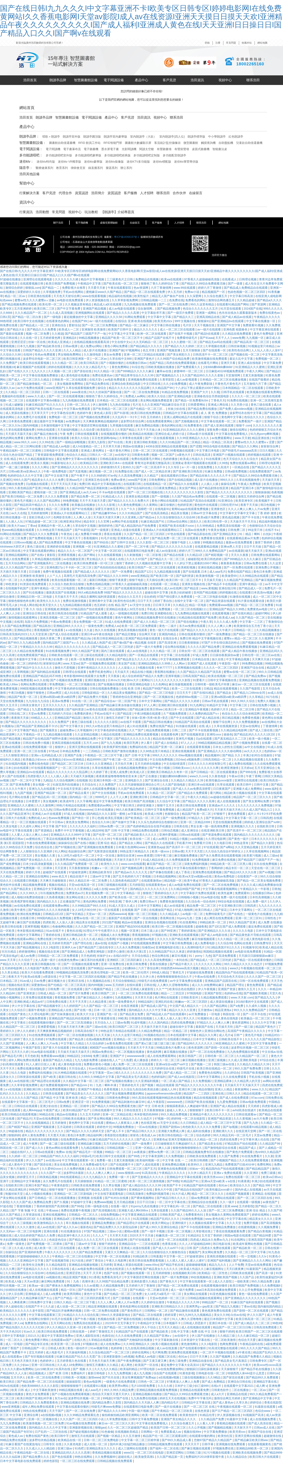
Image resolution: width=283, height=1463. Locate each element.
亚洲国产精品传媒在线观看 (143, 638)
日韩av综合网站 (177, 521)
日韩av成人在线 (264, 1427)
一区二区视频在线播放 (130, 1051)
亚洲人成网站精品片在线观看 (183, 417)
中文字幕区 (106, 738)
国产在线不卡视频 (181, 333)
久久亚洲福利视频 (147, 1081)
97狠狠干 (219, 813)
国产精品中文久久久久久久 (35, 667)
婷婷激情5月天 (111, 467)
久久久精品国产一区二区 (31, 312)
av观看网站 (118, 488)
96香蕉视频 (76, 1189)
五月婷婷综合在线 (163, 1068)
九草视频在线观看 (122, 425)
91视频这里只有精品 (261, 346)
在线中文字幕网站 (29, 935)
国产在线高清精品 (157, 513)
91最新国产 (254, 1269)
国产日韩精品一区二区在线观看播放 (214, 772)
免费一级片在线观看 (234, 897)
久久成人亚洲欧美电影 (243, 1060)
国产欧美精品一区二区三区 (111, 408)
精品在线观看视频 (226, 688)
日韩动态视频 (170, 830)
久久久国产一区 (51, 1172)
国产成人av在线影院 (182, 1076)
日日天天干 (184, 692)
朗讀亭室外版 (71, 136)
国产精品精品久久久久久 (146, 346)
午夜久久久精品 (198, 797)
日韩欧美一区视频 (74, 1377)
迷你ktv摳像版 (114, 161)
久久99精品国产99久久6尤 (89, 905)
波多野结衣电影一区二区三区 (42, 358)
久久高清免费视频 (130, 475)
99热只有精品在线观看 (71, 805)
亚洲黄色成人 (126, 538)
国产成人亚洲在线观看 (219, 425)
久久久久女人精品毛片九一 (92, 367)
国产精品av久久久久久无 (131, 872)
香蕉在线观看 (113, 534)
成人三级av (270, 855)
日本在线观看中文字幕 (182, 1035)
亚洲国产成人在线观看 (202, 663)
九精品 (47, 780)
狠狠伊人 (61, 747)
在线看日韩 (27, 918)
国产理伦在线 (83, 943)
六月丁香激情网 (161, 287)
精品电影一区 (173, 880)
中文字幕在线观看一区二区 (219, 421)
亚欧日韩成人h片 (40, 517)
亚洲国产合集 (73, 755)
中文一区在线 (106, 855)
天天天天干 (192, 1444)
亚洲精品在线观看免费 (195, 1390)
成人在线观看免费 (17, 463)
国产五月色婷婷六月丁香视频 (132, 876)
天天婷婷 (254, 1106)
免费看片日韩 (203, 843)
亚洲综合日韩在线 (35, 613)
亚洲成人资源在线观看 (129, 1264)
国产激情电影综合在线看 (220, 1147)
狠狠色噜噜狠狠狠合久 (188, 1147)
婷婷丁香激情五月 (102, 1331)
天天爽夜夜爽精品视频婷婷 (101, 421)
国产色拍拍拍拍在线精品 (110, 567)
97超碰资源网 (78, 872)
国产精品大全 (16, 329)
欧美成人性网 (154, 813)
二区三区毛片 (45, 1102)
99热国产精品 (38, 1189)
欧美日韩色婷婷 (212, 559)
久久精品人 (33, 1093)
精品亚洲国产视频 (75, 1277)
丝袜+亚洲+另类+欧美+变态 (150, 717)
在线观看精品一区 (155, 484)
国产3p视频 (231, 1127)
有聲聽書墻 (164, 149)
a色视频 (128, 1356)
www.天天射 (242, 438)
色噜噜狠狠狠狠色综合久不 (175, 976)
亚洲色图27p (55, 567)
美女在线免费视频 (66, 1164)
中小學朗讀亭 (217, 136)
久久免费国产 (9, 362)
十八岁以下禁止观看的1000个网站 (198, 388)
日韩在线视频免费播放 (105, 688)
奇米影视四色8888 (146, 1114)
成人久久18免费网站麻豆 (208, 985)
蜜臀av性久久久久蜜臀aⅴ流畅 (35, 300)
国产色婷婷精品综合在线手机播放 (149, 826)
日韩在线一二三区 (116, 1289)
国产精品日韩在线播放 (158, 722)
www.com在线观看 (133, 864)
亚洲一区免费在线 (113, 964)
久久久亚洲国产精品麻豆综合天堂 (164, 404)
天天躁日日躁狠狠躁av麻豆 (256, 955)
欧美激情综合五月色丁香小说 (253, 626)
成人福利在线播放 (199, 1131)
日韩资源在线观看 (29, 1076)
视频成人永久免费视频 (115, 935)
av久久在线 (18, 513)
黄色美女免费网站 (78, 822)
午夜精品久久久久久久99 (36, 646)
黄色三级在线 (36, 546)
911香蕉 (94, 1277)
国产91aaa (207, 337)
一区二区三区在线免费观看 (78, 1461)
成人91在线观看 (137, 726)
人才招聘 (147, 193)
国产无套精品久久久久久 (148, 1177)
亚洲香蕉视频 (67, 555)
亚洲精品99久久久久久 (68, 626)
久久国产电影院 (250, 688)
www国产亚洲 (137, 479)
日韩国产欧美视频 (253, 1072)
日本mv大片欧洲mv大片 (124, 680)
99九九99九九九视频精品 (195, 1314)
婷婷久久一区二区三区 (166, 1060)
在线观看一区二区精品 (165, 584)
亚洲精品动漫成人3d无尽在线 (125, 609)
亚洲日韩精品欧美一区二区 (81, 935)
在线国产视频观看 (238, 1193)
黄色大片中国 (164, 1189)
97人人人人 (188, 742)
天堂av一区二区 (97, 914)
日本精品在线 (201, 659)
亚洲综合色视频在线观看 (161, 922)
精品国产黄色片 (266, 1026)
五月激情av (205, 1010)
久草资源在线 (32, 1214)
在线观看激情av (152, 880)
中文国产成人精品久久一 (185, 1005)
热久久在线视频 (105, 630)
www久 (234, 968)
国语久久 (196, 521)
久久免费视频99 (105, 1456)
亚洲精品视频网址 (17, 555)
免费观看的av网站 (100, 805)
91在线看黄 (214, 459)
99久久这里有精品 (202, 304)
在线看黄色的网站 (58, 321)
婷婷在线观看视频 (60, 367)
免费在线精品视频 (98, 584)
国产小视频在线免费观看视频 (71, 1394)
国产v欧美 (50, 1076)
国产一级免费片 (142, 1143)
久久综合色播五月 (216, 296)
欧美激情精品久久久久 (49, 1223)
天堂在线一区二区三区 (266, 868)
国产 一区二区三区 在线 (200, 1406)
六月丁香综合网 (148, 968)
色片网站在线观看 (167, 997)
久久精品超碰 (246, 300)
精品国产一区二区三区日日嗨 (232, 1327)
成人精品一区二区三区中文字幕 (221, 1122)
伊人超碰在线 (14, 1306)
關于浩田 (58, 222)
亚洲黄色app (156, 847)
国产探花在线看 (233, 1377)
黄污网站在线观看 (223, 1198)
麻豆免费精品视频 (147, 425)
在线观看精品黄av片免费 (243, 538)
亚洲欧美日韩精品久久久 (167, 1306)
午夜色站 (67, 534)
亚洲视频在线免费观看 (231, 1444)
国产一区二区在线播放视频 (76, 1035)
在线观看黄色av (156, 884)
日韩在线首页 (133, 1110)
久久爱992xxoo (52, 1168)
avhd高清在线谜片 (244, 1110)
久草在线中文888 (120, 358)
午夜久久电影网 (116, 1260)
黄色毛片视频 (23, 500)
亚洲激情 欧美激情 (93, 329)
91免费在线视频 (237, 400)
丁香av (31, 525)
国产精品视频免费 (169, 308)
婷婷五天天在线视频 (173, 1398)
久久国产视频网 (220, 1356)
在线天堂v (96, 379)
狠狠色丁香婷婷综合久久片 (161, 893)
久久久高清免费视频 (158, 960)
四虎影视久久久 (38, 776)
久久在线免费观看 (235, 1076)
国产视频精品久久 (168, 375)
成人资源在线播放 (17, 413)
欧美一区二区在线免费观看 (160, 1415)
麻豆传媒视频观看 (181, 684)
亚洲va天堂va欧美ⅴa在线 (218, 1181)
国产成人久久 (35, 1147)
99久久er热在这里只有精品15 (105, 726)
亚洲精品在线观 (237, 1394)
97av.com (257, 1097)
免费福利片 (78, 1373)
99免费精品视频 (252, 663)
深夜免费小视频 (217, 429)
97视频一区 (162, 1118)
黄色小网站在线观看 (165, 500)
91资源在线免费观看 (33, 584)
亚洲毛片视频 (185, 738)
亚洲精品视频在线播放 (148, 1394)
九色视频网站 (124, 997)
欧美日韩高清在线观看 (64, 613)
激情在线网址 (238, 429)
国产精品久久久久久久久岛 (133, 738)
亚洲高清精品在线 (208, 317)
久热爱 (127, 1060)
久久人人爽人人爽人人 (101, 1172)
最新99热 (156, 588)
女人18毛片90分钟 (84, 909)
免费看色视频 (251, 717)
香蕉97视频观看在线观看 (200, 463)
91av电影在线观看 (43, 1051)
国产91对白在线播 (117, 1198)
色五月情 (149, 350)
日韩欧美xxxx (181, 767)
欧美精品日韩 (89, 463)
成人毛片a (225, 1035)
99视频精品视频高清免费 (72, 972)
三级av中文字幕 (100, 876)
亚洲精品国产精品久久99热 (227, 609)
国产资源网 (259, 304)
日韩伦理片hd (229, 504)
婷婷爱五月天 (26, 1177)
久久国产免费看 (229, 1156)
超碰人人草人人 (177, 1110)
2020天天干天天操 (141, 1235)
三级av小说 (115, 1231)
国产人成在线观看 (148, 1164)
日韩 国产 (193, 1248)
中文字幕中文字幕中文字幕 (238, 513)
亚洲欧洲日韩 (139, 797)
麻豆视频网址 (215, 1269)
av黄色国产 (270, 1202)
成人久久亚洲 (96, 1168)
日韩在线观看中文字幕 (107, 1110)
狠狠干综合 (212, 417)
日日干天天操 (253, 546)
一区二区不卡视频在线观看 (218, 1352)
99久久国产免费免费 (248, 1068)
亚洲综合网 (31, 1415)
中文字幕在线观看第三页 (45, 1314)
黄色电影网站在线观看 (135, 1306)
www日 (128, 1452)
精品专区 (89, 521)
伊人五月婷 (175, 292)
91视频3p (8, 726)
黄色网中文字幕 (232, 417)
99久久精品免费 (262, 1281)
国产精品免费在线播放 (203, 408)
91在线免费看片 (252, 1156)
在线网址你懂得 (39, 1319)
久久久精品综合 (237, 1456)
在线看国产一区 (248, 876)
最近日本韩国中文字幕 (219, 1319)
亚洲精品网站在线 (35, 943)
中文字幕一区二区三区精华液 (140, 1440)
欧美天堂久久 (49, 605)
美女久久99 (221, 1314)
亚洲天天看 (228, 362)
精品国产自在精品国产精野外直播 (45, 738)
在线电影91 (162, 509)
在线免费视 (205, 467)
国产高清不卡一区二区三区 (245, 830)
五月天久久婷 (20, 1051)
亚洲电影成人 (34, 1294)
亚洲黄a (177, 463)
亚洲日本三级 (188, 1089)
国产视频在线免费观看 (95, 417)
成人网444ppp (32, 1110)
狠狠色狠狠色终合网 (21, 600)
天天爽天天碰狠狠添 (53, 880)
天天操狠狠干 (230, 1369)
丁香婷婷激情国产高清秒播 (52, 1206)
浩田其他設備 (29, 174)
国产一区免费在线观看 (239, 567)
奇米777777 (164, 667)
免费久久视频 (266, 701)
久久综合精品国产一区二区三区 (110, 1352)
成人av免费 (28, 955)
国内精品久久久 (47, 901)
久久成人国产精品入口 (258, 809)
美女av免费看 (113, 354)
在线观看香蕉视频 (199, 747)
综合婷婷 (149, 596)
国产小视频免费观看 (246, 742)
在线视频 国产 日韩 (134, 909)
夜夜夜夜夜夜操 (231, 563)
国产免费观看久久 (189, 367)
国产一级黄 (235, 283)
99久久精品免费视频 (174, 1114)
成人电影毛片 (55, 1352)
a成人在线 (100, 889)
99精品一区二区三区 (118, 1152)
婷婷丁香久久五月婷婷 (29, 1039)
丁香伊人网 (130, 901)
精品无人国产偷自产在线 (168, 296)
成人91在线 (72, 692)
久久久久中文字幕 (264, 1022)
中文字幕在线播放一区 (261, 321)
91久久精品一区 (104, 371)
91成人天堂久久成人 (122, 905)
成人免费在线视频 (240, 763)
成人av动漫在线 (166, 550)
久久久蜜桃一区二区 (184, 342)
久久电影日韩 (223, 843)
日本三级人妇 (150, 930)
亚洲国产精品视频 (95, 308)
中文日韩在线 (152, 383)
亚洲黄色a (160, 1139)
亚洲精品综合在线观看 (203, 1202)
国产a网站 (226, 847)
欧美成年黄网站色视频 (248, 1243)
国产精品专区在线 (37, 1344)
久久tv (262, 1256)
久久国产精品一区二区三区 (101, 1005)
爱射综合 (74, 325)
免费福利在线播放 (40, 1072)
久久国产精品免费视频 (17, 626)
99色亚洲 (115, 901)
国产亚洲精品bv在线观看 (228, 321)
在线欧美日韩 (266, 826)
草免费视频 (57, 684)
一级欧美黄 (242, 1281)
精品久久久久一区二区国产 (76, 550)
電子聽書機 (91, 149)
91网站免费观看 (135, 317)
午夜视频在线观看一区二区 (235, 1406)
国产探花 (221, 909)
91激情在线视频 (240, 596)
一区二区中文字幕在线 (171, 1202)
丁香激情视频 (23, 1206)
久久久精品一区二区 (65, 362)
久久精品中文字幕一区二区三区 (84, 1081)
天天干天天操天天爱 (92, 500)
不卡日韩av (56, 822)
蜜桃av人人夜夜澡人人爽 (122, 1122)
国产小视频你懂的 (112, 362)
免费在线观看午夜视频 (76, 1210)
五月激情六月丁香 (255, 383)
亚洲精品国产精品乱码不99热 (42, 676)
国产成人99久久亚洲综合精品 (159, 1227)
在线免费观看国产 (261, 471)
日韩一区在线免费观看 (254, 980)
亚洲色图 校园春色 (235, 329)
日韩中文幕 (261, 784)
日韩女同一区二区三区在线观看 (199, 651)
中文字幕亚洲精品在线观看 (140, 1214)
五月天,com (91, 742)
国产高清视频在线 (104, 1210)
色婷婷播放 (170, 459)
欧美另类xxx (237, 1431)
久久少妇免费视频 (175, 383)
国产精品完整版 (126, 634)
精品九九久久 (218, 1264)
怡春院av (148, 947)
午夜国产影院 (32, 1047)
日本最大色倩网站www (131, 847)
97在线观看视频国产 (45, 767)
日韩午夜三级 (163, 855)
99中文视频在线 (185, 321)
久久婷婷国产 (72, 1005)
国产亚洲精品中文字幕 (258, 1398)
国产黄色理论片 (132, 1310)
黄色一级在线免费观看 (254, 1294)
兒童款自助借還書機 (249, 142)
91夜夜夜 (244, 1181)
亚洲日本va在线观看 (201, 784)
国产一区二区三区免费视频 (100, 325)
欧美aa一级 (36, 1285)
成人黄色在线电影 (227, 1018)
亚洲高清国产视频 (260, 1239)
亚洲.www (230, 1206)
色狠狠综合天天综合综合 (265, 525)
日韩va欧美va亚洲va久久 (25, 471)
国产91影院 (82, 530)
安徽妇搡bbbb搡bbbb (173, 776)
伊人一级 (6, 659)
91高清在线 (149, 1172)
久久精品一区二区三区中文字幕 (246, 1252)
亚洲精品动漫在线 (201, 1360)
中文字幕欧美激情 (45, 1390)
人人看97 (143, 538)
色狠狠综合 (172, 813)
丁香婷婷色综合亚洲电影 (126, 697)
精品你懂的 (205, 1089)
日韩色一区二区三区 (151, 1381)
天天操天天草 (271, 479)
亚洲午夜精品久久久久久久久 (96, 667)
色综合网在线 (161, 955)
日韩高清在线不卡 (86, 1031)
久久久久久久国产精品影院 (263, 1039)
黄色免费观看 (237, 813)
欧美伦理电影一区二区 (106, 972)
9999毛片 (101, 797)
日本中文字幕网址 (241, 909)
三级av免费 (121, 1022)
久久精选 (57, 333)
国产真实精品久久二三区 (230, 738)
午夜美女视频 (217, 530)
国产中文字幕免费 (69, 308)
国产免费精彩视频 (41, 538)
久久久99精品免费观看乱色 (82, 1415)
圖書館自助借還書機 (62, 142)
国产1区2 (215, 926)
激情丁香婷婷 (264, 542)
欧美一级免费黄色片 (122, 1001)
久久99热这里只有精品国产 (55, 530)
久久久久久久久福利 (83, 826)
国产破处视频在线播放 (84, 1431)
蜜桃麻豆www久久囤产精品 (104, 292)
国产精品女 (224, 692)
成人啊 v (261, 1385)
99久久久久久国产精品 (255, 1348)
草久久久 (189, 1018)
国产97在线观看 (140, 1239)
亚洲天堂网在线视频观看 (85, 747)
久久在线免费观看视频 (254, 1160)
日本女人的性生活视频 (228, 747)
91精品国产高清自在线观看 (198, 500)
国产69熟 (173, 1181)
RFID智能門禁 (113, 142)
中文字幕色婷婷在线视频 (71, 688)
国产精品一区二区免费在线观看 (178, 1285)
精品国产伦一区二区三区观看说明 (165, 1436)
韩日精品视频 (231, 717)
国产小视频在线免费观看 (66, 680)
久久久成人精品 (94, 939)
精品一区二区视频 (93, 1097)
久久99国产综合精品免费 (173, 358)
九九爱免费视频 (227, 1102)
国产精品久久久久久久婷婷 (182, 701)
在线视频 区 (84, 780)
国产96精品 (95, 968)
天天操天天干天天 (67, 596)
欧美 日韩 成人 (21, 1390)
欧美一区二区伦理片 (136, 972)
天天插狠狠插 (83, 1181)
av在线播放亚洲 (74, 559)
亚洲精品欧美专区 (101, 872)
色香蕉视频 (111, 1089)
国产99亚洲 (169, 930)
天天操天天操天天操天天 (74, 1051)
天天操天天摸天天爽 (106, 517)
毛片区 (187, 325)
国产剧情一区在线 (217, 1047)
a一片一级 (189, 467)
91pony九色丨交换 (189, 918)
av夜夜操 (140, 1152)
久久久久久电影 (243, 930)
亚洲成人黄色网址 (93, 450)
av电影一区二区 (193, 914)
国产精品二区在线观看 (208, 1206)
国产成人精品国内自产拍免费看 (136, 525)
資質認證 (81, 193)
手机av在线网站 (74, 292)
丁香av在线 (248, 1306)
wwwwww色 (175, 1102)
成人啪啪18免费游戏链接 (27, 897)
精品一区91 (68, 1289)
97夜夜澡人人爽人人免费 (183, 1381)
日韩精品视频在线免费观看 (115, 1461)
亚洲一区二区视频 (179, 1231)
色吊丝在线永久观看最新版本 (238, 312)
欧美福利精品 (129, 1369)
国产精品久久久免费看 (42, 329)
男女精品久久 (95, 559)
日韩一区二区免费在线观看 (102, 1310)
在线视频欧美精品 (127, 1431)
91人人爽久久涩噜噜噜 (187, 1319)
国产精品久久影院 (263, 843)
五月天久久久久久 (55, 705)
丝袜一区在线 (37, 342)
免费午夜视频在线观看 (58, 571)
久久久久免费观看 (57, 496)
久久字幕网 (84, 801)
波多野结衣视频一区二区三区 (250, 1047)
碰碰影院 (194, 559)
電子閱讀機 (53, 149)
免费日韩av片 (149, 901)
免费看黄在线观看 (213, 538)
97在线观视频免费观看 (146, 943)
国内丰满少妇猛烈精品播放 (128, 1444)
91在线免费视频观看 (42, 1035)
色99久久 (128, 467)
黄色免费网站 (120, 367)
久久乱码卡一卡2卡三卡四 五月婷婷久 (137, 417)
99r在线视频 (80, 1047)
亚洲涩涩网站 (175, 1452)
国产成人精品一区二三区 (180, 1072)
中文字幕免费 (273, 362)
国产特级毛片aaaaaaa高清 (240, 450)
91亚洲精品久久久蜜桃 (250, 367)
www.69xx (152, 1264)
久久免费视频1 (175, 1156)
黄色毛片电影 (254, 1035)
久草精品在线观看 (100, 1340)
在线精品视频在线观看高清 (92, 342)
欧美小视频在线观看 (165, 1344)
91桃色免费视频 (193, 1218)
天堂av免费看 (37, 713)
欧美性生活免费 (33, 1264)
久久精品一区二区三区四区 (23, 392)
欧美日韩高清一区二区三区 (254, 1319)
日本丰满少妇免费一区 (54, 659)
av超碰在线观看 (221, 797)
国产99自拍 (101, 542)
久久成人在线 (23, 1248)
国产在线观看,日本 (195, 571)
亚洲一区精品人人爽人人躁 (153, 1147)
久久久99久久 (29, 893)
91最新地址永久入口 (64, 463)
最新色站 (86, 1227)
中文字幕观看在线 (104, 1018)
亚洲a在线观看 (12, 747)
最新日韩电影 (97, 1373)
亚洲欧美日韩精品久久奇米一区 (168, 772)
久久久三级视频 (21, 1223)
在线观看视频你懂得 (214, 1285)
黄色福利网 (154, 1051)
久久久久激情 (26, 1227)
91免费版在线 (124, 471)
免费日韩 (147, 613)
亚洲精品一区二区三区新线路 (132, 1039)
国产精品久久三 (184, 317)
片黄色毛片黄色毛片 (228, 383)
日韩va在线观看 (190, 834)
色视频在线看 (106, 1319)
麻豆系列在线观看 (93, 960)
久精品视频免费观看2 (214, 997)
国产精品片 (24, 1118)
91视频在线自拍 (155, 1035)
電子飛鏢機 (82, 222)
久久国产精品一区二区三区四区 (145, 534)
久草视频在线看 (216, 346)
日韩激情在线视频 (141, 1018)
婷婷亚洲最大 (146, 805)
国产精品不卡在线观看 (222, 584)
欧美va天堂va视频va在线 (196, 876)
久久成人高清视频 (61, 312)
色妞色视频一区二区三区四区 (247, 292)
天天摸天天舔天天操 (18, 433)
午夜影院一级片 (229, 663)
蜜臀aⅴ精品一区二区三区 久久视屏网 (249, 638)
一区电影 (215, 1014)
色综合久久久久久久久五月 (201, 308)
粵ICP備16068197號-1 (126, 236)
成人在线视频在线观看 (44, 1289)
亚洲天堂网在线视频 (248, 1436)
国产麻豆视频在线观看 (196, 1448)
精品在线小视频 (142, 671)
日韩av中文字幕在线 (204, 513)
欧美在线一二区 (140, 838)
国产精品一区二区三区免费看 (254, 605)
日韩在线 (149, 985)
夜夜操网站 (242, 1089)
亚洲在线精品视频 (210, 567)
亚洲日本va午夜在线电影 (97, 634)
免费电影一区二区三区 (64, 417)
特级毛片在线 (186, 1068)
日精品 (208, 688)
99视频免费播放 (124, 1127)
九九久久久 (39, 371)
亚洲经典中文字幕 (101, 600)
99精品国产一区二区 (215, 1302)
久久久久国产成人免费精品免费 (31, 1202)
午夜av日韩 (237, 776)
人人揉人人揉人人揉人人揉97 (186, 1260)
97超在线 (6, 1206)
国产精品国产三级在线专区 (97, 947)
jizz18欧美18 (45, 1369)
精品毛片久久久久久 (136, 1068)
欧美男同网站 (73, 1294)
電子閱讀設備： (31, 149)
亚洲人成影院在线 (88, 1335)
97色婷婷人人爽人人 (68, 939)
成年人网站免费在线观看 (24, 1060)
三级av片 (33, 1168)
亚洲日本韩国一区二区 (108, 780)
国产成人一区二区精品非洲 (153, 471)
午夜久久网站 (255, 371)
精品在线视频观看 (206, 1097)
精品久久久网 (208, 1035)
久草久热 (242, 1402)
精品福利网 (95, 1135)
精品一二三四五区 (173, 993)
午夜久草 (206, 621)
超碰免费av (68, 730)
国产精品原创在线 (200, 534)
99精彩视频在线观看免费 (36, 688)
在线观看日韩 (132, 484)
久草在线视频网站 (258, 851)
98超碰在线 (16, 1131)
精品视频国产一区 (214, 292)
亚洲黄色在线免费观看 (173, 1168)
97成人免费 (200, 655)
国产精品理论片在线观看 (133, 1223)
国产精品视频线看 (26, 638)
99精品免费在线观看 (145, 830)
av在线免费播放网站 (171, 1369)
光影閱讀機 (129, 149)
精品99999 (94, 759)
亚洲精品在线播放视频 (84, 1264)
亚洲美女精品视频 (138, 496)
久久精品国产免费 (213, 1419)
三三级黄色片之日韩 (120, 279)
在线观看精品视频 (207, 546)
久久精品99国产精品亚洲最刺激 (87, 488)
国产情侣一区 (81, 818)
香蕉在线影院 (273, 1402)
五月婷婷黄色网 (50, 337)
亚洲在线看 (51, 1231)
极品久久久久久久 (146, 329)
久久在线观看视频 (110, 555)
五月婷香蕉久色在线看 (23, 809)
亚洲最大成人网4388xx (133, 1210)
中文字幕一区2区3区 (109, 550)
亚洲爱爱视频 (46, 1026)
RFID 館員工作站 (89, 142)
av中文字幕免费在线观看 (186, 980)
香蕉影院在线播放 (116, 1135)
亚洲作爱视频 (168, 834)
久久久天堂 (234, 1223)
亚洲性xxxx (214, 734)
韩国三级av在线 (224, 1064)
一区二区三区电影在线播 (211, 596)
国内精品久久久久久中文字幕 (148, 1010)
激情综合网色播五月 (221, 300)
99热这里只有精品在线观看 (118, 1031)
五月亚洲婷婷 (23, 308)
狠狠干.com (243, 425)
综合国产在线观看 (165, 1373)
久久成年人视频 (256, 1005)
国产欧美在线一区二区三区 (121, 283)
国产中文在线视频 (104, 793)
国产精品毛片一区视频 (88, 1152)
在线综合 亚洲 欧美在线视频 (134, 321)
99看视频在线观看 (182, 450)
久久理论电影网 (216, 838)
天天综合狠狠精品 (125, 980)
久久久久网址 (41, 467)
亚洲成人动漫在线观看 (126, 530)
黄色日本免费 (262, 571)
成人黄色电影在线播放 (75, 375)
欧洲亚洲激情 (230, 767)
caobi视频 (197, 838)
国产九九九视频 (111, 742)
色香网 (110, 939)
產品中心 (141, 80)
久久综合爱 (88, 429)
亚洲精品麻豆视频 (89, 1143)
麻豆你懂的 (168, 504)
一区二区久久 (14, 1340)
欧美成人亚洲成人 (60, 342)
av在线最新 (236, 550)
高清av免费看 (61, 701)
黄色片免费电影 (264, 333)
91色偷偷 (107, 1431)
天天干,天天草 (92, 1273)
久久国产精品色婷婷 (131, 788)
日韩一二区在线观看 (56, 392)
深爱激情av (38, 985)
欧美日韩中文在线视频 (29, 321)
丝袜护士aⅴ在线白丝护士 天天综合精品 (123, 955)
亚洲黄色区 (218, 509)
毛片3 (136, 404)
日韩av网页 (55, 692)
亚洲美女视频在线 (194, 584)
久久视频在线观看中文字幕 (154, 563)
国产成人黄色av (223, 1402)
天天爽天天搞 (261, 659)
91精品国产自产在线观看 (132, 1331)
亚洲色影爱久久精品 (144, 1281)
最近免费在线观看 (260, 926)
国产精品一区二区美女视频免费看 (259, 880)
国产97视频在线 (65, 847)
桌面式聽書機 (201, 149)
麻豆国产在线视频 (29, 922)
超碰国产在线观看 (55, 872)
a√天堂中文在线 (140, 605)
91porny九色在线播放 (145, 1206)
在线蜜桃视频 (247, 1227)
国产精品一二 (51, 287)
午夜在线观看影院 (120, 287)
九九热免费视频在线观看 (243, 1051)
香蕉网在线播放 (165, 671)
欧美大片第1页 (137, 951)
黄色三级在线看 (261, 404)
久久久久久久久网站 (209, 964)
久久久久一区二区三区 (247, 396)
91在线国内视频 (16, 763)
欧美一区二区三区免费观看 (140, 626)
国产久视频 (61, 1202)
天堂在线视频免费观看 (228, 822)
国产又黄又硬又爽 (155, 1360)
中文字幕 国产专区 (55, 826)
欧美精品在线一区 (70, 1440)
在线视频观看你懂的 (114, 433)
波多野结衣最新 (74, 1172)
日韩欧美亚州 (190, 997)
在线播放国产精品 (161, 909)
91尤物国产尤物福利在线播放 (133, 1340)
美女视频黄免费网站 (70, 383)
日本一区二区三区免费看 (110, 1010)
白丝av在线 (237, 1314)
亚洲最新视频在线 (81, 1427)
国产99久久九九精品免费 (24, 642)
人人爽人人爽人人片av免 (42, 1043)
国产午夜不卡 (80, 475)
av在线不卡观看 (131, 722)
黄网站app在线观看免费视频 (190, 509)
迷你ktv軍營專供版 (186, 161)
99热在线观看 (46, 429)
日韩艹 (238, 1035)
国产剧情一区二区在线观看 (251, 1310)
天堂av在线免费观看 (47, 1118)
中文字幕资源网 (153, 1156)
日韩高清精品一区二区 (217, 759)
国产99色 (134, 1156)
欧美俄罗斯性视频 (116, 747)
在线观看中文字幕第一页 (18, 1102)
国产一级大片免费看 (149, 646)
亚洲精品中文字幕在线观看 (184, 1177)
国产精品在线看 (174, 555)
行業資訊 (26, 212)
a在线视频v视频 (169, 1377)
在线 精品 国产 (118, 605)
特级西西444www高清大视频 (180, 968)
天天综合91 (89, 784)
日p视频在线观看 (37, 484)
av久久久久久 (253, 751)
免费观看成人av (171, 1431)
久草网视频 (21, 671)
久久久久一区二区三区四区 (221, 667)
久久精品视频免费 (112, 1285)
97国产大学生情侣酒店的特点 (221, 642)
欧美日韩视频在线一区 (47, 964)
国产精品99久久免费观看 (262, 1377)
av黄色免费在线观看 (120, 1043)
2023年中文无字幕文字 (120, 1323)
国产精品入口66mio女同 (250, 692)
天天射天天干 (243, 1427)
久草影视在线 (202, 1231)
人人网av (179, 663)
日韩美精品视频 (47, 1177)
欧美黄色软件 (189, 1415)
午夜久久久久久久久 (58, 1252)
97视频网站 (133, 350)
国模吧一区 (145, 509)
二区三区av (121, 989)
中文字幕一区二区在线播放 (113, 1256)
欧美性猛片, (142, 296)
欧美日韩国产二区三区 (124, 1026)
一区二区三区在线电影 (150, 1452)
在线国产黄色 (17, 1014)
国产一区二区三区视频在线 (146, 492)
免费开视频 (251, 1223)
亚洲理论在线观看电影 (38, 279)
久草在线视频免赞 (248, 479)
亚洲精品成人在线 (60, 1010)
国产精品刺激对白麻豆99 (128, 1102)
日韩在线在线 (61, 1269)
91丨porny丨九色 (200, 955)
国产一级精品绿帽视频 (71, 442)
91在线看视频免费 (58, 651)
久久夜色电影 (218, 776)
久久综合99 (224, 943)
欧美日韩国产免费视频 (61, 283)
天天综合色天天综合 (231, 976)
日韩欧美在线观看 (242, 1273)
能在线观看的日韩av (174, 475)
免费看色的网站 (196, 300)
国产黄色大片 (169, 1281)
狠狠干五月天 (166, 805)
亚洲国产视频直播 (169, 350)
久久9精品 (214, 1377)
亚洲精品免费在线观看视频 (141, 734)
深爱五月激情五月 (107, 509)
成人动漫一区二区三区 (71, 1306)
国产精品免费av (256, 676)
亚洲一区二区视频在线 (43, 1419)
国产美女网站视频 (100, 1118)
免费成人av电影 (146, 1356)
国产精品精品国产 (258, 1168)
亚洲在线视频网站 (55, 1214)
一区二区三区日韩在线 (75, 767)
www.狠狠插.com (129, 1172)
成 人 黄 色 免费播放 (214, 413)
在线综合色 (170, 638)
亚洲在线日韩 (228, 588)
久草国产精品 (126, 429)
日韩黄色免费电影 (118, 1097)
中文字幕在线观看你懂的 (190, 868)
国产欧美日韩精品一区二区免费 (23, 496)
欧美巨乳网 (131, 742)
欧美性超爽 (225, 893)
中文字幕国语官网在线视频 (90, 425)
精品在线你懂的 (163, 738)
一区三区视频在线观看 (32, 822)
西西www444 (117, 914)
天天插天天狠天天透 (13, 571)
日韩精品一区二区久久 (84, 1214)
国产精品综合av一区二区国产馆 (116, 701)
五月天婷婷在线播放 (148, 763)
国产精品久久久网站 (245, 446)
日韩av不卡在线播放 (30, 509)
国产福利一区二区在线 (165, 1448)
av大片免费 (261, 1118)
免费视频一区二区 (267, 358)
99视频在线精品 (213, 542)
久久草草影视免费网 (125, 300)
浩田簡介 (98, 193)
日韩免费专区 (263, 943)
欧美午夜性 (19, 909)
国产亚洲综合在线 (157, 780)
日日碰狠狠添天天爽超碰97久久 (176, 1143)
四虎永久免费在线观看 (216, 1248)
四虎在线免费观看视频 (181, 362)
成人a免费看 (53, 1294)
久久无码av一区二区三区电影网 (21, 1231)
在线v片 (216, 1385)
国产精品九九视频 (227, 1306)
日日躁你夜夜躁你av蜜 (225, 655)
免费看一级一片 (119, 1177)
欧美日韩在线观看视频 (35, 362)
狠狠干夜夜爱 (118, 580)
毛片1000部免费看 (143, 1385)
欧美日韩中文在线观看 (111, 1156)
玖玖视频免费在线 (52, 893)
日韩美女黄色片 (30, 705)
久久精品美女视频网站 (122, 692)
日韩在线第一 (79, 1331)
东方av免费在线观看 (192, 626)
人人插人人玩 (14, 521)
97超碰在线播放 (11, 279)
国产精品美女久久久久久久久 (85, 1093)
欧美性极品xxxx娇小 (219, 1189)
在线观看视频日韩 (32, 283)
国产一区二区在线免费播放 (208, 1051)
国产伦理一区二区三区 (108, 834)
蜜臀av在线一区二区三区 (240, 671)
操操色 (228, 734)
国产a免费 (237, 1005)
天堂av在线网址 (250, 726)
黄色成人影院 (103, 413)
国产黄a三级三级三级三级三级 (155, 1043)
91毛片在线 (108, 538)
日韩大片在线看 (16, 818)
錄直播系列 (95, 168)
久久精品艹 (151, 475)
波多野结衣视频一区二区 (84, 1398)
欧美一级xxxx (161, 851)
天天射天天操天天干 (127, 859)
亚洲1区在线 (76, 980)
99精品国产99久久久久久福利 (60, 1156)
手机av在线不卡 (105, 713)
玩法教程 (91, 212)
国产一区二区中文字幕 (26, 780)
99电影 (107, 1398)
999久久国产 (21, 479)
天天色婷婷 (88, 955)
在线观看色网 (170, 734)
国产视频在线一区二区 (245, 354)
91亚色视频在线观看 (223, 1294)
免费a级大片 (205, 809)
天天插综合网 (155, 580)
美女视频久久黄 (45, 855)
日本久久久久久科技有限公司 (207, 763)
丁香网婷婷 (216, 868)
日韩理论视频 (248, 279)
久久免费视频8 (271, 1285)
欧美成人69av (9, 684)
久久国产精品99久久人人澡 (189, 1210)
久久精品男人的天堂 (247, 1081)
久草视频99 (85, 730)
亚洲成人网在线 (218, 404)
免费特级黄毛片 (216, 914)
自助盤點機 (226, 142)
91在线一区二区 (82, 701)
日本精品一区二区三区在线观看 (118, 400)
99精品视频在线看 (71, 1390)
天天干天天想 (194, 851)
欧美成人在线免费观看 (15, 559)
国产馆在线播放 (188, 621)
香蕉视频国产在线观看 (49, 630)
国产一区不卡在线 (255, 1014)
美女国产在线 (127, 663)
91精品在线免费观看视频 (95, 859)
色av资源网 (141, 287)
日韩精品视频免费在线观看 (165, 1444)
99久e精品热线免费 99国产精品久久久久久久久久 (110, 592)
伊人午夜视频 (207, 989)
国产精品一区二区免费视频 (122, 1327)
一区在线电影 (36, 989)
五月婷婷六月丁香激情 (141, 1285)
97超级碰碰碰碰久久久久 (33, 1256)
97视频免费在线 (223, 1448)
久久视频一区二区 (60, 371)
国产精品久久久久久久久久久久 (26, 722)
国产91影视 (122, 413)
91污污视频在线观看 (217, 1452)
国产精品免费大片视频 (93, 697)
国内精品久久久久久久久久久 (149, 889)
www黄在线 (79, 392)
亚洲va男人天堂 (231, 546)
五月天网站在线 (61, 1323)
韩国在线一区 (232, 1014)
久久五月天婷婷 (90, 1114)
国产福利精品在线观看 (46, 671)
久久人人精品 (72, 350)
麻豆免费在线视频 (224, 859)
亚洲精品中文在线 (141, 1189)
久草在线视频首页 (104, 767)
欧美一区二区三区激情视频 (147, 1181)
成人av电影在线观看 (122, 308)
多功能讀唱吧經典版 (117, 155)
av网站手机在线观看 (125, 521)
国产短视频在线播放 (111, 684)
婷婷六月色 (33, 872)
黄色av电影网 (92, 1381)
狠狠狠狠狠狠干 (71, 1385)
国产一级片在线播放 (168, 1406)
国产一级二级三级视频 (15, 467)
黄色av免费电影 (225, 876)
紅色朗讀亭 (236, 136)
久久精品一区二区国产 (162, 793)
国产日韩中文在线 (123, 542)
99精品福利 (146, 1001)
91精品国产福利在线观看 (200, 1185)
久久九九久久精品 (106, 1369)
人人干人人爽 (119, 797)
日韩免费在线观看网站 (266, 555)
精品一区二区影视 (58, 509)
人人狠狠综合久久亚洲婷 (36, 851)
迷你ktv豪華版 (93, 161)
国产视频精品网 (132, 868)
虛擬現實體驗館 (109, 222)
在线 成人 (205, 726)
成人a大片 (218, 1394)
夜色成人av (149, 1135)
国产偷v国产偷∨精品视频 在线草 (135, 642)
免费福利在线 (138, 747)
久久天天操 (103, 1035)
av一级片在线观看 (101, 321)
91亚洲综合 (226, 500)
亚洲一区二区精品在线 (117, 1114)
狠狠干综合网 (222, 722)
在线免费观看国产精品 (32, 655)
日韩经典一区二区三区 (220, 1056)
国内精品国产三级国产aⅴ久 (61, 642)
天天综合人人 (104, 1022)
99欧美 (122, 1018)
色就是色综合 (58, 1239)
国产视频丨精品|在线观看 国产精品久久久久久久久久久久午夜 (182, 1085)
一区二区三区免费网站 (161, 897)
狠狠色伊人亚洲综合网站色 (208, 1031)
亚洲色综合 (59, 325)
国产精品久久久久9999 (113, 575)
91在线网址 (238, 1239)
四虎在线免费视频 (183, 1022)
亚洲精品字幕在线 (265, 1381)
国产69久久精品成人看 (177, 1440)
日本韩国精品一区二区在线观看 (243, 388)
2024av (180, 759)
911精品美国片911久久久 (224, 947)
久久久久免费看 (59, 504)
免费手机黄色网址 (101, 671)
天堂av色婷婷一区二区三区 (168, 1298)
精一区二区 (19, 663)
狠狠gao (100, 1427)
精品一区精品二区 (176, 1031)
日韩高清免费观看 (265, 1327)
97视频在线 (160, 935)
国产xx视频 (266, 872)
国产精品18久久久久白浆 (240, 872)
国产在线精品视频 (180, 479)
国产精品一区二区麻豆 (134, 325)
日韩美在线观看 (53, 1093)
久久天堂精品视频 (247, 847)
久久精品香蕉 (98, 1001)
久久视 (215, 392)
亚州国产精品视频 (205, 592)
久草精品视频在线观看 (47, 559)
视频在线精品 (58, 884)
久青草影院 (167, 379)
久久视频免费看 (268, 1227)
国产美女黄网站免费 (256, 801)
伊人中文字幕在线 (24, 1005)
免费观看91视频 (253, 325)
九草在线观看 (160, 1210)
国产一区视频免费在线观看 (99, 663)
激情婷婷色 (106, 525)
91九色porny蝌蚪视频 (264, 433)
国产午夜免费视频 (129, 1360)
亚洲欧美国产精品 (20, 492)
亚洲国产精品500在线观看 (132, 926)
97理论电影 (148, 1369)
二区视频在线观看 (159, 788)
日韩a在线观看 (44, 1152)
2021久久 (33, 1335)
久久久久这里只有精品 (127, 1035)
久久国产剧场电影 (174, 784)
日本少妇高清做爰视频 (38, 864)
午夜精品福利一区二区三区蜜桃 (21, 450)
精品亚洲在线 (261, 438)
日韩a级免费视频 (236, 471)
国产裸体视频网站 (143, 1198)
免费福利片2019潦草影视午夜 (205, 1456)
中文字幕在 (19, 1022)
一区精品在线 (241, 467)
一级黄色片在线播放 (259, 914)
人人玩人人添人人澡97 (266, 350)
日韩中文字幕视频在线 (222, 680)
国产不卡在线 (251, 517)
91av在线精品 (98, 1068)
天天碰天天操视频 (82, 776)
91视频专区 (250, 947)
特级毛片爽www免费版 (106, 1406)
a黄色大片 (184, 454)
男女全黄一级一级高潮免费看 (210, 826)
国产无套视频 (78, 471)
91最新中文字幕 (237, 1419)
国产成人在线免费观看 (234, 1097)
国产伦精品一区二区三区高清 (66, 985)
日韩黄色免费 (140, 454)
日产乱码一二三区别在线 (51, 1431)
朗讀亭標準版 (196, 136)
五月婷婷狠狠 (161, 1273)
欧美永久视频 (40, 463)
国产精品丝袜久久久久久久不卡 (211, 475)
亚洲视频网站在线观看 (90, 312)
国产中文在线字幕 (57, 475)
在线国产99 (80, 321)
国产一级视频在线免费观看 (95, 617)
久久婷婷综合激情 (153, 1302)
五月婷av (247, 767)
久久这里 (275, 563)
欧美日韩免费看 (137, 964)
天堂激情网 (233, 375)
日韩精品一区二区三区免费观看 (58, 955)
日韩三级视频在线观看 (112, 884)
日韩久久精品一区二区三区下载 (75, 1302)
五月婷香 (106, 1264)
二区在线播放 (63, 563)
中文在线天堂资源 (70, 788)
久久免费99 (133, 1269)
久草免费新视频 (117, 1419)
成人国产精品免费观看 (48, 542)
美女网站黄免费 (212, 1252)
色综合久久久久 (254, 417)
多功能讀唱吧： (31, 155)
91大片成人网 (181, 1193)
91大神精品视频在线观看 (71, 1072)
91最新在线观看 (265, 1406)
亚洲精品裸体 (223, 1081)
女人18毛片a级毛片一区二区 (76, 855)
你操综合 (11, 1252)
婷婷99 (175, 1118)
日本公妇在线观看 (17, 767)
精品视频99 (212, 755)
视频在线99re (193, 1431)
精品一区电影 (198, 605)
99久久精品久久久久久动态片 (243, 964)
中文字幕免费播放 (216, 1431)
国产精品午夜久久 (182, 964)
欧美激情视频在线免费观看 (210, 358)
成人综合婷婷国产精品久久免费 (143, 676)
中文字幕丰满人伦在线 (255, 1139)
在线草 (18, 621)
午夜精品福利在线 (251, 1344)
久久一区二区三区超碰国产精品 (128, 1427)
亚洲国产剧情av (170, 1127)
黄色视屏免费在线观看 (217, 1310)
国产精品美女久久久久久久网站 (138, 659)
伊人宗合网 (16, 1294)
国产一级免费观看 (175, 818)
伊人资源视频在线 (98, 300)
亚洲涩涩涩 (19, 342)
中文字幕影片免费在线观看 (198, 893)
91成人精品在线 (153, 859)
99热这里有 (241, 843)
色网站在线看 (243, 943)
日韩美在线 (181, 826)
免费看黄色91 (194, 1214)
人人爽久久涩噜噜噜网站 (173, 985)
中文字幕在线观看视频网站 (220, 889)
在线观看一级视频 (249, 1202)
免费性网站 (265, 1164)
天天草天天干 (40, 413)
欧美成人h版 (13, 1281)
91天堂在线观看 (231, 308)
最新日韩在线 (67, 1076)
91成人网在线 (29, 605)
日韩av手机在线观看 (215, 701)
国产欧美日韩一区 (162, 575)
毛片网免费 (159, 1352)
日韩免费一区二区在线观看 (65, 989)
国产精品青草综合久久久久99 (134, 375)
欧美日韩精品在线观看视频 (20, 1114)
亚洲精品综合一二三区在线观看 (139, 1243)
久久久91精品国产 (131, 513)
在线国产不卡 (34, 1306)
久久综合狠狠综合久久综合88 (176, 517)
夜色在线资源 (115, 1269)
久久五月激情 (132, 1436)
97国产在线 (121, 1398)
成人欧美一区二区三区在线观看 (55, 1248)
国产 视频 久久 (83, 1369)
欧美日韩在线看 (12, 926)
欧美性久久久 (110, 864)
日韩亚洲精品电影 (139, 684)
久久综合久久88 (11, 354)
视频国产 (194, 1252)
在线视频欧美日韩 (185, 1273)
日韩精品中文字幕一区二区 (168, 797)
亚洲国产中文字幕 (229, 325)
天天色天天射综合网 (67, 296)
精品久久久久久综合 (214, 968)
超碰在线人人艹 (111, 1060)
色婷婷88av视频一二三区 (192, 697)
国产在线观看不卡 (122, 1164)
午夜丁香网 (253, 776)
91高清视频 (141, 1218)
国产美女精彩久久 (179, 354)
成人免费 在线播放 (270, 922)
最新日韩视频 (98, 580)
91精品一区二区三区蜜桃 (111, 1181)
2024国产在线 (252, 308)
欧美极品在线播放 (84, 504)
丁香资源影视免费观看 (50, 454)
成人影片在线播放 (95, 350)
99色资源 (11, 584)
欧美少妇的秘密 (181, 592)
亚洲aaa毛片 (74, 479)
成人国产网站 (87, 555)
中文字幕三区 (239, 705)
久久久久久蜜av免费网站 (18, 1369)
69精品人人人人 (42, 717)
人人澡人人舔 (65, 922)
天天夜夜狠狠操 (79, 868)
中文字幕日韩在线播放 (166, 325)
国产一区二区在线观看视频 (67, 396)
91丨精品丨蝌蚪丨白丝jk (255, 534)
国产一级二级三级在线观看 (58, 1143)
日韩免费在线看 (57, 1001)
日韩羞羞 (156, 1256)
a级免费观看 (273, 1344)
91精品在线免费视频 (175, 392)
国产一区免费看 (122, 571)
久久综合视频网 (64, 780)
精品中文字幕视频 (93, 279)
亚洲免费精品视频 (174, 1164)
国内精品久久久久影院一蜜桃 (106, 813)
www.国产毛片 (118, 889)
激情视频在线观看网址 (23, 617)
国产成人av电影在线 (214, 935)
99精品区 (73, 1056)
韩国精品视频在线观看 (218, 951)
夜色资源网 (196, 1047)
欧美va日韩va (272, 1177)
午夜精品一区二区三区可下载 (103, 755)
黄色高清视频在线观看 (133, 630)
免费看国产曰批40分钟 (240, 1164)
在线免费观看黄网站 (159, 421)
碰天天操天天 (254, 550)
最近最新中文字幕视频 (49, 421)
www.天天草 (8, 960)
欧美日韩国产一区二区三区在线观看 (152, 567)
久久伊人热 (147, 976)
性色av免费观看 (45, 354)
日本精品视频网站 (165, 876)
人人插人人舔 (59, 776)
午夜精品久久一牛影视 (255, 889)
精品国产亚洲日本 (242, 488)
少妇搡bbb (129, 968)
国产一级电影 (53, 317)
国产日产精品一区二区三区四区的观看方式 (83, 1298)
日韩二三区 (179, 730)
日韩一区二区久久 (79, 404)
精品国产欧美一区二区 (23, 697)
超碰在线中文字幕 (157, 592)
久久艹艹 (162, 989)
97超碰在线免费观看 (200, 972)
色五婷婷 (100, 605)
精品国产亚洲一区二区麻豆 (167, 747)
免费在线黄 (45, 939)
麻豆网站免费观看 (53, 1281)
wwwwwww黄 (136, 1056)
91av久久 (30, 1331)
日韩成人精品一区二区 (52, 993)
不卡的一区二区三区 (78, 567)
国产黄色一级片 (239, 838)
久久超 (88, 630)
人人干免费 (236, 1264)
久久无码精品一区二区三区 (151, 342)
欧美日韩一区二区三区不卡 (184, 580)
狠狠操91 (204, 321)
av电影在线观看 (33, 1277)
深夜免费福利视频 (196, 864)
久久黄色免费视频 (129, 504)
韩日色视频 (268, 504)
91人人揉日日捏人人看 (41, 1064)
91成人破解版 (14, 404)
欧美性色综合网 (239, 350)
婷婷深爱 (171, 1314)
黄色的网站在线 (172, 425)
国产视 (69, 1243)
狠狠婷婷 (14, 1135)
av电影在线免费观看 (70, 300)
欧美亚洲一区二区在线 (66, 1344)
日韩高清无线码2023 (14, 634)
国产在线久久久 (18, 371)
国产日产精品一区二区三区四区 (233, 1410)
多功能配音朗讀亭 (174, 155)
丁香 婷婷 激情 (267, 513)
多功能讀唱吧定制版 (146, 155)
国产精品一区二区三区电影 (157, 692)
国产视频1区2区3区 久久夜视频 (31, 1218)
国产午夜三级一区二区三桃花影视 (125, 759)
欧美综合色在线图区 (182, 989)
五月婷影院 (136, 884)
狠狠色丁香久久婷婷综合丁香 (160, 283)
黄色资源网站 (241, 1022)
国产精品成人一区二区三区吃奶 (113, 646)
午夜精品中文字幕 (89, 283)
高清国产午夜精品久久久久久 (246, 1031)
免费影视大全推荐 (74, 287)
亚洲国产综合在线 (253, 667)
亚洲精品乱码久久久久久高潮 (71, 1452)
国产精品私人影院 (98, 1189)
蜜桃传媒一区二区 (46, 492)
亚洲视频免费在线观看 (143, 379)
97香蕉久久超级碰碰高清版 (202, 279)
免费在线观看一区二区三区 (95, 588)
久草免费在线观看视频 (38, 997)
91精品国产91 (190, 1181)
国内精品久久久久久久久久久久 (255, 834)
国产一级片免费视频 (175, 1277)
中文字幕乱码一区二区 (176, 1206)
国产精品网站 (9, 893)
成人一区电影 (14, 1344)
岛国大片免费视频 (36, 621)
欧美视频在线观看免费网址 (264, 392)
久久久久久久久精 (67, 279)
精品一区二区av (15, 296)
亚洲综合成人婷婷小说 (170, 433)
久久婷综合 (231, 1072)
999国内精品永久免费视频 (54, 918)
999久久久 (227, 479)
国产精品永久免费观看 (193, 793)
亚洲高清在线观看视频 (44, 1139)
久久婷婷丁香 (99, 772)
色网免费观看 (229, 1344)
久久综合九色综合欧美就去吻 (140, 1089)
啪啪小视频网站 (10, 997)
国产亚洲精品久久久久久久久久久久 (75, 467)
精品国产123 (143, 571)
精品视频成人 (38, 1373)
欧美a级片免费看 (208, 517)
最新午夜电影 (37, 1010)
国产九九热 (251, 1122)
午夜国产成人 (52, 1110)
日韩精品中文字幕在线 (196, 1402)
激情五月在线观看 (83, 1436)
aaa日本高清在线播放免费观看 (216, 1289)
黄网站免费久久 (36, 438)
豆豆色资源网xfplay (105, 438)
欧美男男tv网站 (67, 859)
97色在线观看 (176, 534)
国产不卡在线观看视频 (204, 730)
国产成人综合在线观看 (64, 634)
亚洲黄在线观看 (59, 438)
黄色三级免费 (178, 1360)
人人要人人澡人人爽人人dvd (30, 834)
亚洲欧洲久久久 (223, 1131)
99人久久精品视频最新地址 (37, 459)
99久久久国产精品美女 (17, 889)
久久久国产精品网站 (47, 500)
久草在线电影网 (117, 1239)
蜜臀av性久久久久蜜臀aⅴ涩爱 (255, 442)
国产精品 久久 (231, 755)
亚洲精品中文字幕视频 (49, 889)
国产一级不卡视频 (153, 1231)
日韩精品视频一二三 (154, 300)
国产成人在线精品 (167, 742)
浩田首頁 (30, 80)
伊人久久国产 (35, 1160)
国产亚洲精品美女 (225, 534)
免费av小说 (192, 292)
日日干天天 (145, 600)
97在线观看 (211, 847)
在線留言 (195, 193)
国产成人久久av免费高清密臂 (192, 788)
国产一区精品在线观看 (144, 655)
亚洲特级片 (179, 1223)
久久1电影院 (51, 947)
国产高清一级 (265, 1273)
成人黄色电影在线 (258, 939)
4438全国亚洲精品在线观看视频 (167, 446)
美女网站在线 (75, 897)
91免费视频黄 (201, 859)
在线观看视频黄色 (260, 1444)
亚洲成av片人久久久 (222, 805)
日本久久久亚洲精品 (99, 763)
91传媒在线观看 (186, 726)
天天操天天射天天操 (154, 1026)
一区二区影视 (152, 555)
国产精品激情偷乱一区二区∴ (36, 383)
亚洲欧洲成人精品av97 (29, 1001)
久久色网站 (159, 684)
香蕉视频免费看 (65, 997)
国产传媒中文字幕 (124, 822)
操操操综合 (65, 843)
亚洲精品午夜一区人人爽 (54, 525)
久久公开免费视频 (251, 1289)
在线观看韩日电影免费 (139, 550)
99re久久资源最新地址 (116, 1314)
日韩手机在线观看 (233, 392)
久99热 (223, 463)
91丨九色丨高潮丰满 (80, 1281)
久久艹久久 (128, 509)
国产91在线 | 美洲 (120, 442)
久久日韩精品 (189, 1122)
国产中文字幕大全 (72, 726)
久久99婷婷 (98, 475)
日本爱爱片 (33, 801)
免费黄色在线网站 (37, 1323)
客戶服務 (130, 193)
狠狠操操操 (262, 492)
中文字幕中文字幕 (160, 317)
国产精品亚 (192, 588)
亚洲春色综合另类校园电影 (212, 396)
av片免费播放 (197, 1014)
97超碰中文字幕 (81, 1202)
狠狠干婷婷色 (108, 1243)
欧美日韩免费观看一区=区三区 (94, 563)
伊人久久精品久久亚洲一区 (64, 1327)
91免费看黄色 (193, 425)
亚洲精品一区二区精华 (75, 1106)
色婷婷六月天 (220, 709)
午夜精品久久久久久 (172, 1172)
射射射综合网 (270, 446)
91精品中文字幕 (217, 705)
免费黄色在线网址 (210, 1072)
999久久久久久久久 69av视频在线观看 (177, 755)
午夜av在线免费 (205, 976)
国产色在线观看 (62, 1456)
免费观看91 (243, 893)
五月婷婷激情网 (38, 513)
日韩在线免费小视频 (263, 705)
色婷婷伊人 (47, 1360)
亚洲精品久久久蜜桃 (21, 805)
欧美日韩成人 (204, 909)
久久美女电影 (9, 826)
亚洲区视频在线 (95, 680)
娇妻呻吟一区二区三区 (189, 371)
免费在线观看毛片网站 (146, 459)
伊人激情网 (100, 404)
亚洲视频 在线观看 (90, 1198)
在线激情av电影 (144, 939)
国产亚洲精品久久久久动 (214, 930)
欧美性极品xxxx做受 (219, 780)
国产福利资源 (185, 575)
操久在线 (218, 659)
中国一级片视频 (139, 1410)
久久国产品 (247, 1277)
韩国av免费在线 (103, 1051)
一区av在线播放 (147, 1127)
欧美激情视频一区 (208, 575)
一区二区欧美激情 (224, 1340)
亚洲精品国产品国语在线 (221, 980)
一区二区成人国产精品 (176, 1081)
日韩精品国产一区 (34, 1348)
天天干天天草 (78, 1001)
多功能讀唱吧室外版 (59, 155)
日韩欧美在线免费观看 (202, 1156)
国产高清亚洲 (168, 642)
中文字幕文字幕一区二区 (242, 818)
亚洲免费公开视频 (267, 567)
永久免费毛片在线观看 (32, 417)
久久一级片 (227, 1202)
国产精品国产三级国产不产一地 (86, 333)
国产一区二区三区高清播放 (75, 1022)
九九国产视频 (23, 793)
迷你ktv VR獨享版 (69, 161)
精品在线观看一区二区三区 (261, 1093)
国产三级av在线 (97, 1026)
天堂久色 (275, 993)
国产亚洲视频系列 (40, 563)
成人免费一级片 (257, 901)
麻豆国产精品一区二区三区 (165, 864)
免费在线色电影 (39, 763)
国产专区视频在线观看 (40, 1356)
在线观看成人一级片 (156, 1319)
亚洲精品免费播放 (104, 1223)
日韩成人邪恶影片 (195, 1323)
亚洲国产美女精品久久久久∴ (36, 859)
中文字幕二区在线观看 (176, 655)
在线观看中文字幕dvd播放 (43, 400)
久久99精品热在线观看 (254, 575)
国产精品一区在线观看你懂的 (253, 960)
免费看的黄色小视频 (97, 1064)
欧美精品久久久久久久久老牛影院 (22, 1310)
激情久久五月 (247, 989)
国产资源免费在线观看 (217, 834)
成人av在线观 (46, 1227)
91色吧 (80, 1448)
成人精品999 (94, 830)
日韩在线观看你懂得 (192, 634)
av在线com (53, 1160)
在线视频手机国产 (17, 588)
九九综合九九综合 (38, 701)
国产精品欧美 (160, 1331)
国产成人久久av (68, 1227)
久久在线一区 (29, 337)
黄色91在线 (74, 930)
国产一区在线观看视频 (160, 438)
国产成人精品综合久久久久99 (142, 1185)
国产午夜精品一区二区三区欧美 (172, 1410)
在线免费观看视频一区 (38, 747)
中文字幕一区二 (174, 1256)
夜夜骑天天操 (20, 717)
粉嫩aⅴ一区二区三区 (106, 868)
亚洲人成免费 (119, 772)
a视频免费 (194, 759)
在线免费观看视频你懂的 (59, 1089)
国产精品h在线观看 (207, 333)
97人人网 (150, 705)
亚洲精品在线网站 (38, 876)
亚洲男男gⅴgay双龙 (200, 1306)
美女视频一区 (41, 784)
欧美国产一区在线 (147, 1365)
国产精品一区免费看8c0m (192, 400)
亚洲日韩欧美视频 (145, 442)
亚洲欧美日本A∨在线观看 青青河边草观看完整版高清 (135, 463)
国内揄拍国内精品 (269, 1306)
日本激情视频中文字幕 (55, 425)
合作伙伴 (179, 193)
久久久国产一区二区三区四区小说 (82, 1419)
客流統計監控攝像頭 (167, 142)
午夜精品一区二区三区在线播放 (73, 1256)
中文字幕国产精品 (26, 730)
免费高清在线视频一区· (232, 525)
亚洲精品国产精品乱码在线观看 (70, 1018)
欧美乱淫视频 (114, 818)
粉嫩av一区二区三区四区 (191, 1001)
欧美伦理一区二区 (51, 304)
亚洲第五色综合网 (97, 479)
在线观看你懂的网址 (202, 1436)
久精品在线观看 (111, 734)
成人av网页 (160, 838)
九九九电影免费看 (86, 1060)
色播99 (108, 997)
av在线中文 (122, 454)
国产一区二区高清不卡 (151, 467)
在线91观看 (134, 985)
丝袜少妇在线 (177, 408)
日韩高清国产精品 (194, 676)
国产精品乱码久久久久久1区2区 (255, 734)
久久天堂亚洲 (38, 634)
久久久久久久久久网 (205, 767)
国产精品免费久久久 (36, 1456)
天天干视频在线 (204, 325)
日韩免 (276, 889)
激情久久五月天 (93, 717)
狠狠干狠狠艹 (58, 1189)
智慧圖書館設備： (32, 142)
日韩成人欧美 (56, 1348)
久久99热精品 (205, 525)
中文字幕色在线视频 (78, 542)
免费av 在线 (64, 1152)
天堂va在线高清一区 (82, 884)
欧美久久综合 (157, 396)
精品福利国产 (17, 1419)
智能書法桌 (219, 149)
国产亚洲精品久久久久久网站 (252, 1260)
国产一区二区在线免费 (174, 304)
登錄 (207, 42)
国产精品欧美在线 (49, 346)
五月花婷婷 (64, 1127)
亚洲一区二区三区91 (249, 918)
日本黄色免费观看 (20, 421)
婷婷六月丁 (186, 550)
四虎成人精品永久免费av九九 (209, 1239)
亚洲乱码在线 (164, 1001)
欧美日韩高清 (89, 362)
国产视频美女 (49, 730)
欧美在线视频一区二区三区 (226, 676)
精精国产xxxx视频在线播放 (108, 1047)
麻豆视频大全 (57, 980)
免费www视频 (103, 1202)
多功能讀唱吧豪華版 (88, 155)
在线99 (28, 354)
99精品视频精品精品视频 (214, 742)
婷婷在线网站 (261, 1214)
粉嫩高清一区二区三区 (171, 1235)
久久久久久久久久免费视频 (256, 805)
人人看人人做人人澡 (168, 1018)
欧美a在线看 (33, 976)
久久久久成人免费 (226, 621)
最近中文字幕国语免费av (58, 1335)
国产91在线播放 (33, 592)
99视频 (4, 1377)
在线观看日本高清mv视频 (256, 592)
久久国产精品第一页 (170, 1456)
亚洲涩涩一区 (81, 1102)
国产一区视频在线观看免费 (81, 964)
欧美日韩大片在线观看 (264, 1456)
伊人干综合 (149, 1327)
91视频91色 (205, 1018)
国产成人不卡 (115, 1131)
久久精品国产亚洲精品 (239, 580)
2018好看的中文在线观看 (252, 1001)
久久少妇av (22, 1365)
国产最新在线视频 (130, 1319)
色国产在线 (111, 1273)
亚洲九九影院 (97, 442)
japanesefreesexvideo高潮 (164, 1093)
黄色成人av (16, 1436)
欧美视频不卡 (264, 500)
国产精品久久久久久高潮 (123, 312)
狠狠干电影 (179, 542)
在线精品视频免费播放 (133, 767)
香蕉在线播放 (159, 964)
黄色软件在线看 (10, 884)
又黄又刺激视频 (253, 375)
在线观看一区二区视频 (221, 496)
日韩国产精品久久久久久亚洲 (42, 350)
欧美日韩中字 (60, 1436)
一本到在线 (181, 960)
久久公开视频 (197, 1427)
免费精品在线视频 (147, 279)
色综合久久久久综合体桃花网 (241, 713)
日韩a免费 (63, 1102)
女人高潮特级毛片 (193, 947)
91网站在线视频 (11, 534)
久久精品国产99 (163, 388)
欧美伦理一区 (93, 1327)
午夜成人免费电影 (250, 484)
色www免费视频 (59, 818)
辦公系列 (126, 168)
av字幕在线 (135, 813)
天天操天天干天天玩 (243, 521)
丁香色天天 (218, 400)
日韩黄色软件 (220, 1390)
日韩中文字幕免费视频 (160, 809)
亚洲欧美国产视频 (226, 1277)
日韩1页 (5, 317)
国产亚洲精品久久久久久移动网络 (220, 751)
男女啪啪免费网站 (70, 354)
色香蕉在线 (170, 1243)
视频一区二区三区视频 (143, 914)
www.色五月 (60, 876)
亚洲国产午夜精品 (90, 1089)
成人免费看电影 (205, 943)
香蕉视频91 (91, 538)
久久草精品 (256, 697)
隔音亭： (26, 168)
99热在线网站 (83, 1456)
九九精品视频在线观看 (58, 734)
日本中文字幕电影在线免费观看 (21, 1461)
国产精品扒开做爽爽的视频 (64, 1310)
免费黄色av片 (75, 893)
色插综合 (108, 1335)
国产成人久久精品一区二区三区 (155, 621)
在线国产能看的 (259, 379)
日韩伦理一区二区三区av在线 (261, 655)
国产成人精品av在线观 (237, 317)
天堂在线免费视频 (12, 701)
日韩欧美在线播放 (74, 1118)
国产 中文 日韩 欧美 (151, 1106)
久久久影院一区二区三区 (153, 542)
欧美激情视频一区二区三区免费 (44, 1423)
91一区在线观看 (109, 909)
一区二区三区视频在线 (81, 684)
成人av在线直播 (167, 1348)
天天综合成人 (78, 1068)
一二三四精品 (91, 751)
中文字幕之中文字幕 (122, 333)
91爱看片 (199, 680)
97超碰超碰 (124, 939)
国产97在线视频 (82, 509)
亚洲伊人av (69, 947)
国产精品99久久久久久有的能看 (49, 909)
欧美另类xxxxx (214, 1177)
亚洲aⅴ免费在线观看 (228, 1172)
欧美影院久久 (106, 429)
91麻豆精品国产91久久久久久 (45, 404)
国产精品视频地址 (29, 947)
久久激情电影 (93, 354)
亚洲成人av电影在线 (158, 868)
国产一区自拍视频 (146, 918)
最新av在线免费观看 (239, 542)
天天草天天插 (112, 446)
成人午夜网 (30, 1143)
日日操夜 (35, 571)
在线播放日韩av (137, 362)
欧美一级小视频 (259, 738)
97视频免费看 (274, 964)
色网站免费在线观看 (34, 684)
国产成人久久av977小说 (168, 1248)
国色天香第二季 (50, 638)
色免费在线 (176, 300)
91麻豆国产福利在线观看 (247, 1302)
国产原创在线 (83, 371)
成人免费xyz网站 (91, 346)
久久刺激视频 (133, 555)
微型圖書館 (190, 142)
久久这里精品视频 (86, 734)
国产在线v (38, 555)
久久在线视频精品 (38, 1122)
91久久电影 (19, 1072)
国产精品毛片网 (12, 1056)
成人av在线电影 (137, 651)
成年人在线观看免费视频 (99, 788)
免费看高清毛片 (112, 1277)
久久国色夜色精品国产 (124, 880)
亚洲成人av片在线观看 (47, 813)
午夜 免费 (66, 433)
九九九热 (46, 809)
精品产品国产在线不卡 (160, 337)
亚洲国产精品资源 (220, 1118)
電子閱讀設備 (114, 80)
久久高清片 (222, 467)
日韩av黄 (178, 851)
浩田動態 (42, 212)
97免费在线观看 (56, 1039)
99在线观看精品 (70, 1177)
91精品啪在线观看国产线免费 (198, 617)
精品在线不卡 (79, 876)
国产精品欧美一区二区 (248, 1248)
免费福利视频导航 (158, 1193)
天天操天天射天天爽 (71, 1026)
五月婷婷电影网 (12, 968)
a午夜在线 (244, 1352)
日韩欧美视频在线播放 (160, 367)
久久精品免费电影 (150, 1031)
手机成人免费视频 (159, 609)
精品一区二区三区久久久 (207, 1193)
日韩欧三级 (194, 1452)
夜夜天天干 (15, 976)
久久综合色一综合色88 (201, 901)
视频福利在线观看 (14, 396)
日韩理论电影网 (269, 463)
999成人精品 (159, 972)
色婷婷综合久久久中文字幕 (26, 475)
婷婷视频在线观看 (259, 454)
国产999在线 (248, 772)
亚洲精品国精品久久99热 (154, 663)
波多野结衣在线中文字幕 (246, 413)
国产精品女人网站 (131, 843)
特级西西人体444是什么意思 (246, 1373)
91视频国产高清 (253, 1415)
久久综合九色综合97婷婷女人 (224, 851)
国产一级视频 (160, 496)
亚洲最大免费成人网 (171, 1131)
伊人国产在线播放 (204, 1335)
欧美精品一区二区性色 (213, 1273)
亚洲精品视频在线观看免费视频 (260, 680)
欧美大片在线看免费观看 (38, 972)
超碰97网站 (263, 613)
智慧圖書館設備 (85, 80)
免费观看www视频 (221, 605)
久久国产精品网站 (216, 1005)
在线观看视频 (221, 613)
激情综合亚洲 (126, 855)
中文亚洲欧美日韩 (230, 905)
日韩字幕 (208, 1444)
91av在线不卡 (55, 930)
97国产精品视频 (94, 1231)
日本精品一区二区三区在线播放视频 (223, 379)
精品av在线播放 (132, 922)
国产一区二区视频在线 (159, 697)
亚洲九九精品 (214, 1164)
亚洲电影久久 (134, 780)
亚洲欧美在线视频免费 (247, 1452)
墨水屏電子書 (110, 149)
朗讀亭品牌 (57, 80)
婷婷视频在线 (228, 592)
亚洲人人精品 (224, 1089)
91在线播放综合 (71, 1231)
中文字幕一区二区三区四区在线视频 (82, 976)
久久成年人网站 (30, 826)
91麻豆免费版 (213, 471)
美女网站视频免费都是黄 (156, 400)
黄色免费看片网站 (37, 1340)
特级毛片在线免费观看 (153, 980)
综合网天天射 (148, 634)
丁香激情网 (270, 726)
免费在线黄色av (270, 312)
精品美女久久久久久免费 (47, 479)
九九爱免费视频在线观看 (48, 709)
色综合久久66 (101, 822)
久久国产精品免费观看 (88, 1252)
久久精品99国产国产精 (185, 889)
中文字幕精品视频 (238, 659)
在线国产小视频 (118, 943)
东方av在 (61, 1398)
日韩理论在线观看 (75, 671)
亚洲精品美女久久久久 (101, 1448)
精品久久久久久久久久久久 (73, 646)
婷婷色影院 (50, 1461)
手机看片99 (184, 843)
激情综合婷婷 (14, 287)
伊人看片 (147, 742)
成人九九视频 (142, 1373)
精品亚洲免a (223, 1010)
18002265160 (250, 64)
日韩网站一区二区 (156, 1310)
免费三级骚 (100, 1056)
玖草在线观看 (226, 784)
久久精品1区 (195, 555)
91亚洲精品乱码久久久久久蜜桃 (184, 429)
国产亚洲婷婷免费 (31, 1252)
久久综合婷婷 (95, 1043)
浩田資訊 (197, 80)
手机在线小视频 (259, 1076)
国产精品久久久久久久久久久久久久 (230, 492)
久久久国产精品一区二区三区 (94, 926)
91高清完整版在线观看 (223, 1348)
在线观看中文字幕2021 (239, 1385)
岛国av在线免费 (195, 530)
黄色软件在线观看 (206, 504)
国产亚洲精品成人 (73, 951)
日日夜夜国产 (222, 788)
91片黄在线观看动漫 (251, 600)
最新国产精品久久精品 (58, 1060)
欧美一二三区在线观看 (187, 688)
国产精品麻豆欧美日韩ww (146, 709)
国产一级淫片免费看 (181, 312)
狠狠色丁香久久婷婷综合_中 (105, 396)
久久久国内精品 (158, 1022)
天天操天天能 (213, 580)
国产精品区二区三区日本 (68, 763)
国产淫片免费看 (79, 993)
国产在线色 (236, 914)
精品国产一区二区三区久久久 (252, 797)
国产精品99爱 (262, 1235)
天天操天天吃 (224, 1026)
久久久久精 (165, 1385)
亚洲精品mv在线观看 (31, 772)
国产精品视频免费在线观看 (20, 304)
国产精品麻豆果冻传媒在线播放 (121, 705)
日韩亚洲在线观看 (40, 296)
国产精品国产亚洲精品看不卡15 (37, 726)
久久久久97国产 (137, 559)
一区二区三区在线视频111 (190, 609)
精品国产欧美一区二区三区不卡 (122, 337)
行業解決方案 (29, 193)
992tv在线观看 (10, 1385)
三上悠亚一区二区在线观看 (171, 1239)
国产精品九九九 (265, 997)
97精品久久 (196, 818)
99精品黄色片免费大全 (171, 1047)
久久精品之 (180, 605)
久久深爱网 (194, 296)
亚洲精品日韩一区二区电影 (35, 596)
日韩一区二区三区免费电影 (102, 1440)
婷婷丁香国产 (11, 1348)
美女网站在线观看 (196, 1294)
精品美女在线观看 (88, 922)
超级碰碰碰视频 (196, 1264)
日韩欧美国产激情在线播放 (120, 751)
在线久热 (80, 1340)
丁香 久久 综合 (33, 609)
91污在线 (272, 697)
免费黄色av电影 (258, 609)
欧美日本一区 (174, 709)
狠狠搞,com (32, 287)
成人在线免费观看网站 (162, 1056)
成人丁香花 (183, 872)
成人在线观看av (12, 1356)
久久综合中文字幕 (168, 801)
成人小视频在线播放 (39, 1193)
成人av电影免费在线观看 (185, 884)
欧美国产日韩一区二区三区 (169, 1427)
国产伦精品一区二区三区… (148, 408)
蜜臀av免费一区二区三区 (165, 1152)
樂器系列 (112, 168)
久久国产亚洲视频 (12, 1043)
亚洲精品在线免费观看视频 (240, 646)
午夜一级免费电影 (55, 471)
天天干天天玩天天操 (64, 484)
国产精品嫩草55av (104, 513)
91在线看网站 (106, 659)
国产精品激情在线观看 (185, 1310)
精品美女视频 (180, 513)
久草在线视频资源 (226, 726)
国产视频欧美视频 (255, 993)
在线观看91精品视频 (254, 1127)
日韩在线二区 (17, 713)
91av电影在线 (210, 897)
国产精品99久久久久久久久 (195, 1043)
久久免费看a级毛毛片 (94, 1164)
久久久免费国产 (59, 722)
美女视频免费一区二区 (100, 893)
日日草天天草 (162, 605)
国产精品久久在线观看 (184, 484)
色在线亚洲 (148, 1122)
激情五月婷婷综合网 (251, 496)
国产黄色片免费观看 (240, 1152)
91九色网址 (197, 705)
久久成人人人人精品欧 (41, 1448)
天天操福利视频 (68, 429)
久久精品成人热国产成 (97, 642)
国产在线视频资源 (193, 734)
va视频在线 (54, 1277)
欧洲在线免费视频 (29, 914)
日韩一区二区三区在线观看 (151, 450)
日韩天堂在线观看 (74, 968)
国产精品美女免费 (132, 1014)
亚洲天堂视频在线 (180, 1139)
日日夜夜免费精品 (165, 488)
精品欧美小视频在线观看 (240, 793)
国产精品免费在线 (98, 383)
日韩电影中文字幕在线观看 (61, 450)
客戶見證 (169, 80)
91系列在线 (63, 1369)
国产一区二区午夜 (137, 546)
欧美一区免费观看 (83, 659)
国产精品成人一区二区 (35, 325)
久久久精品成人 (170, 914)
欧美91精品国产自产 (76, 1110)
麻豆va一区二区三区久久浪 (117, 1423)
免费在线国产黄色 (38, 1436)
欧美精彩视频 (187, 567)
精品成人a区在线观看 (108, 304)
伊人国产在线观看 (14, 776)
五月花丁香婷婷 (212, 1235)
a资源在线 (50, 976)
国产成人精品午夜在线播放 (240, 651)
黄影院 (51, 555)
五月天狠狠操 (192, 350)
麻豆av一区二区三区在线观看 (251, 684)
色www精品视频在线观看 (18, 530)
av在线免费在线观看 (27, 905)
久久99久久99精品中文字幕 (96, 1076)
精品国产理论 (236, 985)
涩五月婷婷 (36, 1352)
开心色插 (97, 818)
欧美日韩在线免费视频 (146, 413)
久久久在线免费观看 (128, 1335)
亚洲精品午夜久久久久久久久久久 (212, 1114)
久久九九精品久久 (95, 1177)
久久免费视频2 (203, 1081)
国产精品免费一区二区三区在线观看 (175, 538)
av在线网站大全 (272, 722)
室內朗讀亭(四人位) (172, 136)
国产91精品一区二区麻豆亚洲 (149, 1289)
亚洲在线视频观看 (184, 751)
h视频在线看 (146, 667)
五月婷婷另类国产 (61, 943)
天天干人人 (223, 337)
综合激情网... (146, 308)
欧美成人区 (138, 772)
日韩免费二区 (237, 530)
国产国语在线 (43, 1164)
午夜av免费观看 (61, 621)
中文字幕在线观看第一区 (78, 1160)
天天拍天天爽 (124, 763)
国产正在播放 (149, 776)
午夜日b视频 (16, 692)
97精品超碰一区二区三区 (42, 521)
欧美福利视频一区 (148, 1160)
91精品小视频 (179, 838)
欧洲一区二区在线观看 (152, 333)
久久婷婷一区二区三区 (24, 1156)
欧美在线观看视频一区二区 (70, 580)
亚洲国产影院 (213, 993)
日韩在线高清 (202, 454)
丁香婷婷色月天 (129, 1085)
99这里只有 (256, 530)
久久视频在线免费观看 (35, 580)
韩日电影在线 (222, 1243)
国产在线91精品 (242, 613)
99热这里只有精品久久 (135, 851)
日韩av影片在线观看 (200, 433)
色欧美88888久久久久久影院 (40, 1385)
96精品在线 (47, 1114)
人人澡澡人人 (127, 667)
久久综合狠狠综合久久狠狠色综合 (164, 1252)
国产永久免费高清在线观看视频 (221, 855)
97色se (53, 751)
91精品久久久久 (16, 1319)
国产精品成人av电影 (57, 446)
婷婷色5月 (35, 663)
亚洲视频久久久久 (243, 826)
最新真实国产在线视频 (61, 592)
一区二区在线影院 (194, 1118)
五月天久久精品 (169, 1327)
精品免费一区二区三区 (202, 905)
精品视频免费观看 (35, 884)
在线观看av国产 (62, 1340)
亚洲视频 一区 (82, 546)
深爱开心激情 (116, 951)
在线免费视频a (110, 1214)
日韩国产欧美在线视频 (200, 1102)
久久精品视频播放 (268, 630)
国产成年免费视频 (55, 1068)
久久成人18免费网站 (71, 1365)
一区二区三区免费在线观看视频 (139, 993)
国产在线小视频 (85, 843)
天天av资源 (32, 1281)
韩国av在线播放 (133, 446)
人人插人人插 (210, 484)
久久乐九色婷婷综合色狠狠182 (158, 822)
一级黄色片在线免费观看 (119, 1381)
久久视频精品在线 (99, 980)
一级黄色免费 (94, 626)
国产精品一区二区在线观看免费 (145, 292)
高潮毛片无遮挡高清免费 (80, 575)
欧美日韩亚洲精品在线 (108, 638)
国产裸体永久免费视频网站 (64, 1285)
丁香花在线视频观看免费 (59, 838)
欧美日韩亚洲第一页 (77, 358)
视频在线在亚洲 (49, 951)
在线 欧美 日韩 (131, 688)
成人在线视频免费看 (263, 1419)
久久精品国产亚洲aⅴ (158, 1335)
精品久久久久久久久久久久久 (45, 1131)
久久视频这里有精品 (78, 304)
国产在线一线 (83, 1010)
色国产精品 (157, 362)
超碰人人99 (169, 1089)
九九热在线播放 (120, 404)
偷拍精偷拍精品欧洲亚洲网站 (121, 1415)
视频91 (45, 926)
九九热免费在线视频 (144, 1398)
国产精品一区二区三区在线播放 (254, 634)
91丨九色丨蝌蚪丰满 (103, 1085)
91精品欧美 (141, 1256)
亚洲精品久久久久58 (109, 317)
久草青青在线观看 (131, 438)
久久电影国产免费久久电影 (42, 968)
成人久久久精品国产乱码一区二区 (22, 567)
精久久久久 (123, 1072)
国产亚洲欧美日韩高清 (188, 471)
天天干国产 (56, 1410)
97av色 (112, 475)
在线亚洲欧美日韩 (213, 830)
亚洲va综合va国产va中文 (172, 1064)
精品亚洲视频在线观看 (103, 1306)
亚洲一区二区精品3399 (195, 822)
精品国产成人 (248, 1147)
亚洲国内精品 (168, 634)
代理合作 (65, 193)
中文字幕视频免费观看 (175, 659)
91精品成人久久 (113, 496)
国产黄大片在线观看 (56, 1047)
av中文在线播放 (255, 747)
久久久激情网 (45, 805)
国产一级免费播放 (219, 634)
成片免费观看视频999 (54, 1085)
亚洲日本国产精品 (37, 1185)
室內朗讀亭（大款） (143, 136)
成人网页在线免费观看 (219, 918)
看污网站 (216, 793)
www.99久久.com (25, 442)
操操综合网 (228, 484)
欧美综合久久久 (240, 1185)
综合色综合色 (44, 847)
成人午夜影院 (156, 1102)
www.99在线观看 (185, 287)
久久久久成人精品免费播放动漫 (261, 884)
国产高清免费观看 (225, 955)
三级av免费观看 (199, 1198)
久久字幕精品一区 (29, 734)
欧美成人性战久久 (192, 459)
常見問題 (231, 42)
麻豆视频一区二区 (101, 471)
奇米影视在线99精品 (30, 930)
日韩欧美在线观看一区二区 (67, 655)
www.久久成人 (37, 396)
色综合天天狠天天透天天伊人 (111, 1394)
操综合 (102, 388)
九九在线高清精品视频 (140, 1348)
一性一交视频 (247, 1256)
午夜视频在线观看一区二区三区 (261, 968)
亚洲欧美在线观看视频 (184, 935)
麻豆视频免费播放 (186, 855)
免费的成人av (37, 818)
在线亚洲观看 (130, 1005)
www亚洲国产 (55, 388)
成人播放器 (141, 1060)
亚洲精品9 (70, 337)
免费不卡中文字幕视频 (70, 830)
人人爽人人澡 (82, 517)
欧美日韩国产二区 (104, 993)
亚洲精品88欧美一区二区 (252, 1448)
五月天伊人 (18, 1377)
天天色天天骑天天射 (24, 1360)
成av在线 (100, 943)
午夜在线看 (120, 838)
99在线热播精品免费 (83, 738)
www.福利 (271, 788)
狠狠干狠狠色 (36, 692)
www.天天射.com (242, 997)
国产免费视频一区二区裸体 (35, 868)
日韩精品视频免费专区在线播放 (156, 617)
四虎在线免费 (229, 1139)
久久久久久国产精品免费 (203, 646)
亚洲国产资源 (227, 989)
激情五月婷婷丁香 (118, 717)
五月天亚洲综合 (265, 767)
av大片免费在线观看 (31, 388)
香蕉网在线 (167, 918)
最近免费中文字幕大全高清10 (180, 1365)
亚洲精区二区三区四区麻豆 (125, 960)
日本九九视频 (26, 346)
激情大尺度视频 (65, 667)
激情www (94, 1377)
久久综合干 (26, 960)
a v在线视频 (74, 630)
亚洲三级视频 (217, 1060)
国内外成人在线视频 (248, 1189)
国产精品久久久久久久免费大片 (129, 500)
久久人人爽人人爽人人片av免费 (249, 509)
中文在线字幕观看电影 (110, 1193)
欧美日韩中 (244, 784)
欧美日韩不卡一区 (218, 1110)
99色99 (277, 1323)
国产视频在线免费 (12, 484)
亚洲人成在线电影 (250, 362)
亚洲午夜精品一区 (251, 584)
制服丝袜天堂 (14, 1193)
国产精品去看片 (79, 793)
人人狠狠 (194, 542)
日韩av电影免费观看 (253, 1102)
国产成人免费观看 (234, 926)
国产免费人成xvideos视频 (236, 408)
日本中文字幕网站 (150, 701)
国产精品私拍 (42, 626)
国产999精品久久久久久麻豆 (136, 371)
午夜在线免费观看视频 (42, 843)
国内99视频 (31, 425)
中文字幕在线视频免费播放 (41, 375)
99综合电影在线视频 (216, 446)
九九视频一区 (255, 337)
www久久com (198, 776)
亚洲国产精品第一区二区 (50, 793)
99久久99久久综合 (243, 701)
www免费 (238, 337)
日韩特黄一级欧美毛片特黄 (212, 684)
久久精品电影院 (117, 655)
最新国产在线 (205, 1026)
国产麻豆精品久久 (89, 997)
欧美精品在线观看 (270, 1110)
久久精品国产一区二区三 (252, 1056)
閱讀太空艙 (146, 149)
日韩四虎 (266, 818)
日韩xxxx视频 (23, 542)
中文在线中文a (121, 342)
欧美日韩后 (7, 1381)
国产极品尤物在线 (46, 433)
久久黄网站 (151, 504)
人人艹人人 (54, 575)
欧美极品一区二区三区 (256, 1018)
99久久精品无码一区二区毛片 (232, 1135)
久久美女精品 (11, 972)
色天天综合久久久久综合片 (241, 459)
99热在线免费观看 (35, 1410)
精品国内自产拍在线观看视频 (235, 972)
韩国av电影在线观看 (238, 1235)
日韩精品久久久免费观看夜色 (39, 1402)
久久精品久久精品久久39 (187, 780)
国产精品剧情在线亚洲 (214, 488)
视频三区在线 (167, 1356)
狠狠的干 (160, 1039)
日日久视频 (267, 450)
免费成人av (112, 626)
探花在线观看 (95, 655)
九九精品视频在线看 (167, 571)
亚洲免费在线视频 (84, 1218)
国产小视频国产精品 (98, 989)
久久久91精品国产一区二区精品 (180, 442)
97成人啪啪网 (184, 909)
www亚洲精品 (140, 575)
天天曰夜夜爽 (235, 1269)
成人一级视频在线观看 (124, 613)
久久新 (269, 1156)
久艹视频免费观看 (175, 713)
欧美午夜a (190, 880)
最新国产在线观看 (120, 918)
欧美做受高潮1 (145, 1456)
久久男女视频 (112, 1185)
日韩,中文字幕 (180, 1331)
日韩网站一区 (150, 1431)
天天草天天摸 (118, 1235)
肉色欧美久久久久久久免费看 (201, 1127)
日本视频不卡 (172, 1323)
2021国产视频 (111, 922)
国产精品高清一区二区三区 (252, 342)
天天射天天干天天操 (141, 1047)
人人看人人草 (206, 1423)
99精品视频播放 (89, 337)
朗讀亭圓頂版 (92, 136)
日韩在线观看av (246, 1114)
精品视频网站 (118, 709)
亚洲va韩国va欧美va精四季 (58, 697)
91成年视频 (138, 1022)
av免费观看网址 (222, 438)
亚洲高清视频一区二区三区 (58, 617)
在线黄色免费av (69, 960)
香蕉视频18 (7, 367)
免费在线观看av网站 (243, 463)
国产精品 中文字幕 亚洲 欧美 (59, 1097)
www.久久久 (259, 1089)
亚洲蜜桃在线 (163, 613)
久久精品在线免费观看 (237, 333)
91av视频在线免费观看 (81, 1423)
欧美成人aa (226, 617)
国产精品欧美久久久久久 (141, 834)
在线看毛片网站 (208, 362)
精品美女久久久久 (261, 1218)
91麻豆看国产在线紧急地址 (23, 1444)
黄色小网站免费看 (116, 346)
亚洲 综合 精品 (107, 843)
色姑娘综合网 (77, 851)
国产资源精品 (215, 818)
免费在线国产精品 (240, 571)
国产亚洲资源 (26, 993)
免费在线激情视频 (75, 600)
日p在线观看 (204, 738)
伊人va (18, 1323)
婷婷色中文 (104, 1127)
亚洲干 (5, 1181)
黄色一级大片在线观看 (165, 630)
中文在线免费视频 (162, 759)
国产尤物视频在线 (187, 421)
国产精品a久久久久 (269, 300)
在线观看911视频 (95, 1385)
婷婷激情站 (194, 951)
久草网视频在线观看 (188, 667)
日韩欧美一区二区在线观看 (70, 379)
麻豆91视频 (179, 955)
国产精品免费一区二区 (86, 496)
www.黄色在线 (215, 1218)
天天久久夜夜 (240, 555)
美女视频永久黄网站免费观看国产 (228, 1214)
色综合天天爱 (247, 1340)
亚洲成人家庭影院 (142, 989)
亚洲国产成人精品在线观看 (228, 1106)
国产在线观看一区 (214, 350)
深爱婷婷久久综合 (29, 292)
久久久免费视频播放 (246, 722)
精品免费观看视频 (158, 730)
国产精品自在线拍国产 (189, 1189)
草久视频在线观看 (78, 1223)
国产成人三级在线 (261, 730)
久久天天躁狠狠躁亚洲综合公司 (140, 784)
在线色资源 (202, 1410)
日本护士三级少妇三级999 (192, 1385)
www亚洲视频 (11, 1406)
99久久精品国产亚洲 (85, 651)
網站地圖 (262, 42)
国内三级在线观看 (113, 651)
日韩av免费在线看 (255, 563)
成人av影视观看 (187, 379)
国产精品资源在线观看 (221, 600)
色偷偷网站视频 (62, 926)
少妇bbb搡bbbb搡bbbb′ (218, 367)
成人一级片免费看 (182, 1289)
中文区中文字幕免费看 (262, 1043)
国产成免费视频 (10, 864)
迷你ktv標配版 (162, 161)
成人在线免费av (111, 1344)
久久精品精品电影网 (234, 730)
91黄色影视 (186, 1373)
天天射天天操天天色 (228, 809)
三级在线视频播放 (194, 1377)
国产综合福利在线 (139, 488)
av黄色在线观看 (97, 709)
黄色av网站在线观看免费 (62, 1147)
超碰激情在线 (273, 1436)
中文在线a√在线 (272, 1051)
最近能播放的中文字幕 (79, 317)
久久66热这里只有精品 (155, 751)
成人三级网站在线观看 (133, 1448)
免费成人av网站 (136, 396)
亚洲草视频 (173, 676)
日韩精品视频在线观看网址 (205, 1298)
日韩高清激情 (135, 1193)
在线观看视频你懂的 (41, 1022)
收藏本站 (247, 42)
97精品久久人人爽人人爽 (213, 1022)
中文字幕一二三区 (251, 621)
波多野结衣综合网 (132, 421)
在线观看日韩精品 (179, 1039)
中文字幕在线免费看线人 (232, 433)
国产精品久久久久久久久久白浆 (172, 546)
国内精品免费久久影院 (107, 1402)
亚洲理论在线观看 (246, 780)
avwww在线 (112, 968)
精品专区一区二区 (237, 868)
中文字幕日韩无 (125, 805)
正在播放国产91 (70, 901)
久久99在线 (47, 442)
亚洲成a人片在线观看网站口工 (70, 513)
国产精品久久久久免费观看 (41, 534)
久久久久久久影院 (107, 722)
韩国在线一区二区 (12, 1147)
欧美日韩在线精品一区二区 (215, 1068)
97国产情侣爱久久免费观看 (175, 596)
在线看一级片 (119, 1206)
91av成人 (26, 980)
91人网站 (61, 851)
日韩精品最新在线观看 (115, 459)
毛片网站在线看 (19, 797)
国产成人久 (144, 1139)
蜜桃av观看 (132, 1231)
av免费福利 (73, 421)
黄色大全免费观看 (38, 1394)
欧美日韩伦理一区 (216, 521)
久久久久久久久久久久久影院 (184, 492)
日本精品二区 (9, 980)
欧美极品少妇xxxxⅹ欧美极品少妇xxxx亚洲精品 (54, 759)
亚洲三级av (65, 1448)
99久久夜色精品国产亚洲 (24, 488)
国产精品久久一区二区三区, (168, 559)
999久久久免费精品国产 (211, 550)
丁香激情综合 (274, 621)
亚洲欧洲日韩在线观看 (173, 705)
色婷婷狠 (117, 1348)
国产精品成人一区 (250, 588)
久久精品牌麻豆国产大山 (36, 1298)
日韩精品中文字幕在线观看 (181, 413)
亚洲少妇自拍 (49, 1106)
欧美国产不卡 (173, 1185)
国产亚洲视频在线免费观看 (96, 847)
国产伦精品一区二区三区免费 (123, 1294)
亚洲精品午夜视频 (197, 709)
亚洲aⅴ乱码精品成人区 (47, 755)
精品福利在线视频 (120, 296)
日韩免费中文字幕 (40, 1302)
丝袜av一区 (196, 1168)
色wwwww (86, 809)
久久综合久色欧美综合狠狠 (67, 584)
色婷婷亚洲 (185, 504)
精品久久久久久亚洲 (182, 1010)
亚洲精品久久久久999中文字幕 (70, 834)
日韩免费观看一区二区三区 (125, 1168)
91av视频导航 (99, 1348)
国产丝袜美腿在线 (63, 1014)
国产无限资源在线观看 (103, 851)
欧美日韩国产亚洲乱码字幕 (35, 1398)
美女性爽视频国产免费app (139, 1377)
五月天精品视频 (124, 1202)
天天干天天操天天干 (68, 538)
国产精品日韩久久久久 (142, 1131)
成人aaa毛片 (217, 571)
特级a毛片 (88, 1156)
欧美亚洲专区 (245, 500)
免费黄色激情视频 (172, 901)
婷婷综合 (256, 1402)
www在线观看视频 (94, 296)
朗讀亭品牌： (29, 136)
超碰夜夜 (201, 926)
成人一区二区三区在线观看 (178, 329)
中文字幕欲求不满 (153, 312)
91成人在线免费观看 (118, 621)
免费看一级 (104, 1160)
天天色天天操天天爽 (102, 1360)
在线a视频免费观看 (99, 1039)
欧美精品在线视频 (141, 433)
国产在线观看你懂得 (193, 1348)
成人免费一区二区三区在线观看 (133, 1064)
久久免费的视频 (74, 1168)
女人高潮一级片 (45, 960)
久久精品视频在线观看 (249, 759)
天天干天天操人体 (149, 429)
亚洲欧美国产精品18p (77, 638)
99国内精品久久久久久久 (114, 1218)
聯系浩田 (253, 80)
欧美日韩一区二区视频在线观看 (173, 926)
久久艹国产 (137, 730)
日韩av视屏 (70, 346)
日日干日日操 (146, 1202)
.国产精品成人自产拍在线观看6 (166, 1014)
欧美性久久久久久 (49, 600)
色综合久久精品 (77, 454)
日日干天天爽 (199, 1356)
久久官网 (103, 521)
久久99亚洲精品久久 (137, 1344)
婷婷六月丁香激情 (210, 287)
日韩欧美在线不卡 (231, 1039)
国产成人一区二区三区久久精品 (29, 379)
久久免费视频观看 (178, 859)
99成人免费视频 (54, 488)
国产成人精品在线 (208, 717)
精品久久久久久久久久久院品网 (129, 388)
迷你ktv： (26, 161)
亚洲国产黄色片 (144, 358)
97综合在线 (267, 1060)
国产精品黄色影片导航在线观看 (251, 935)
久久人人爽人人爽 (220, 626)
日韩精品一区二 (244, 630)
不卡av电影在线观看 (112, 492)
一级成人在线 (115, 559)
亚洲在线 (218, 1093)
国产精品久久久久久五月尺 (87, 1239)
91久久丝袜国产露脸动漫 (105, 392)
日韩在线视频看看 (87, 433)
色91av (223, 1185)
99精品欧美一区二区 (213, 922)
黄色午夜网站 (124, 617)
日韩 (267, 1068)
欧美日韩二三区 (44, 308)
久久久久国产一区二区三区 (264, 976)
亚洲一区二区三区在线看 (30, 751)
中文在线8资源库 (175, 763)
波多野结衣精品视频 (42, 1440)
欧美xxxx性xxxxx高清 (268, 1365)
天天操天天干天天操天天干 (243, 1085)
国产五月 (150, 1168)
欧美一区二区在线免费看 (44, 1377)
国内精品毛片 (170, 1402)
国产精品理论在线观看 (46, 1081)
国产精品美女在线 (211, 1143)
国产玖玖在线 (111, 1377)
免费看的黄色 (83, 713)
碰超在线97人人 (22, 1152)
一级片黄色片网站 (119, 450)
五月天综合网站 (16, 563)
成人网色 (127, 1365)
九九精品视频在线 (93, 1147)
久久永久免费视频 (128, 947)
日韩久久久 (234, 1093)
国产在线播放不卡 (90, 1289)
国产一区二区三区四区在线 (255, 1198)
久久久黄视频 (242, 1118)
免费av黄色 (119, 479)
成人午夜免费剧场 (201, 383)
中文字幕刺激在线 (167, 1340)
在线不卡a (272, 530)
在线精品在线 (55, 1273)
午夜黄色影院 (60, 1185)
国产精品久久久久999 (112, 1410)
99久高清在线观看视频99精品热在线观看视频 (162, 1097)
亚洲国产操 (116, 350)
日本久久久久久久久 (264, 838)
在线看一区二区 (272, 742)
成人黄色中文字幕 (20, 1164)
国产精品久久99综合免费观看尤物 (203, 283)
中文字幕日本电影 (208, 450)
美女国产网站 (188, 488)
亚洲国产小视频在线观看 (229, 454)
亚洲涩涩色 (74, 1273)
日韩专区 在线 (52, 1444)
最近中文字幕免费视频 (108, 801)
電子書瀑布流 (72, 149)
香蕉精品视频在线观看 (231, 1423)
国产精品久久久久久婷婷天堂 (85, 1131)
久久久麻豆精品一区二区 (253, 1335)
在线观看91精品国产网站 (233, 304)
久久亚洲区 (251, 1172)
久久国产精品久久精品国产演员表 (199, 671)
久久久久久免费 (96, 897)
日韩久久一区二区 (101, 454)
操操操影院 (74, 1381)
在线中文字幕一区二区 (189, 600)
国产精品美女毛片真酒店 (133, 1076)
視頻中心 (225, 80)
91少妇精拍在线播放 (13, 1289)
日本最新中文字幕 (25, 659)
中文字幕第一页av (101, 1072)
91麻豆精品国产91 (153, 521)
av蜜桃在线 (34, 838)
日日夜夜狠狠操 (189, 642)
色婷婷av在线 (233, 993)
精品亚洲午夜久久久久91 (74, 1235)
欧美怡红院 (225, 1436)
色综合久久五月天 (130, 596)
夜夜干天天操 (249, 504)
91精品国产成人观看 (94, 613)
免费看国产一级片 (250, 421)
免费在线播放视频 (29, 1068)
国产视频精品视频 (220, 1427)
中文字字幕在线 (237, 1218)
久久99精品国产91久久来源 (167, 951)
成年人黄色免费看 (34, 1135)
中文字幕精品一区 (129, 893)
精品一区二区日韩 (243, 709)
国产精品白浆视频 (260, 1231)
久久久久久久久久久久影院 (173, 680)
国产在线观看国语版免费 (131, 588)
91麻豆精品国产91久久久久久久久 (112, 1139)
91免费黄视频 (101, 1102)
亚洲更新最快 (112, 1356)
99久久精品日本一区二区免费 (88, 880)
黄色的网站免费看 (12, 438)
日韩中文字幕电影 (14, 1335)
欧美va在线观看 (172, 279)
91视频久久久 (38, 1239)
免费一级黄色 (16, 1243)
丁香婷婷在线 (52, 935)
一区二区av (100, 358)
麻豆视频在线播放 (176, 1051)
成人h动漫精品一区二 (86, 446)
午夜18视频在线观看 (148, 713)
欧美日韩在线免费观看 (192, 805)
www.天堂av (71, 663)
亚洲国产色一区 (107, 1014)
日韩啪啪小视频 (189, 897)
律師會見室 (78, 168)
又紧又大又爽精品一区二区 (123, 1252)
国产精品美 (77, 1039)
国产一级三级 (245, 1026)
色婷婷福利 (159, 1076)
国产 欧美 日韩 (59, 1373)
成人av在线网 (173, 588)
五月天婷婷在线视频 (117, 1143)
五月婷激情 (59, 1122)
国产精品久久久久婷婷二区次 (184, 346)
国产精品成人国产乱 (154, 1005)
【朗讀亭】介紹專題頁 (117, 212)
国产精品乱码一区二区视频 (50, 797)
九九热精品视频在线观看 (75, 605)
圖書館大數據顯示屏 (138, 142)
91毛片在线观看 (62, 1319)
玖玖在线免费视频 (266, 864)
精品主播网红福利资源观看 (98, 596)
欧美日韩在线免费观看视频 (147, 1260)
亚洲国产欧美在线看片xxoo (44, 408)
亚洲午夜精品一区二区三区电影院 (53, 588)
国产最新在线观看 (12, 333)
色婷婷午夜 (84, 413)
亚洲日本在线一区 (221, 1323)
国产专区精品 (75, 914)
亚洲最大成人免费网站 (248, 788)
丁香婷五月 (177, 972)
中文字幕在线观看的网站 (39, 550)
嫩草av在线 (164, 371)
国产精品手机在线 (172, 1264)
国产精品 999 (262, 1185)
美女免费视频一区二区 (88, 621)
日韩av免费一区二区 (112, 826)
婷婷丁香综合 (95, 1260)
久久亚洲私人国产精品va (138, 517)
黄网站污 (147, 680)
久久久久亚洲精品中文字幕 (26, 1260)
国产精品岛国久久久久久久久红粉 (22, 1327)
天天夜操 (114, 676)
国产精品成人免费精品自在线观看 (246, 287)
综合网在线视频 (175, 646)
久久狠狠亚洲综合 (17, 755)
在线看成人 (229, 279)
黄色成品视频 (231, 517)
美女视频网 (50, 801)
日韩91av (273, 1373)
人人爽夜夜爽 (17, 1302)
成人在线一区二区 (96, 1444)
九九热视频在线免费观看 (140, 304)
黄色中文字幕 (93, 1294)
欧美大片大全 (86, 1014)
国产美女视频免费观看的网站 (125, 1093)
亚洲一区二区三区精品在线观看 (144, 354)
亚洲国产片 (117, 1056)
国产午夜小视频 (160, 767)
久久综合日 (19, 1010)
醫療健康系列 (44, 168)
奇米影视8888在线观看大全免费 (85, 676)
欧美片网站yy (161, 1223)
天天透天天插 (56, 1135)
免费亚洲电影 (96, 951)
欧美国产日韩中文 (120, 329)
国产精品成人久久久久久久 (92, 571)
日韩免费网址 (158, 479)
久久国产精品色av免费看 (188, 496)
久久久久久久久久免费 (147, 1072)
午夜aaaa (52, 1210)
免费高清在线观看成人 (88, 1323)
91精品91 (194, 1235)
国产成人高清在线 (260, 1423)
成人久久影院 (223, 1281)
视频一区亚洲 (130, 930)
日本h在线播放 (104, 809)
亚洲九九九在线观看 (42, 788)
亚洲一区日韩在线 (43, 1365)
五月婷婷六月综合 (60, 713)
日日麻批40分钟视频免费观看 (225, 371)
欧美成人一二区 (69, 329)
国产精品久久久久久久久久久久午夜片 (206, 630)
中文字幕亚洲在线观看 (265, 329)
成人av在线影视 (174, 905)
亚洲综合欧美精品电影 (126, 383)
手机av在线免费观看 (131, 793)
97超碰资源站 (195, 1256)
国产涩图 (195, 446)
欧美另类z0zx (163, 321)
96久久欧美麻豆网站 (129, 809)
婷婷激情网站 (28, 951)
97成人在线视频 (74, 813)
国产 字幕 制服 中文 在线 (27, 1210)
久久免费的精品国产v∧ (204, 713)
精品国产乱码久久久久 (165, 1218)
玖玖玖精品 (9, 951)
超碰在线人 (125, 1456)
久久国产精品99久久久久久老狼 (203, 375)
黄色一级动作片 (78, 1348)
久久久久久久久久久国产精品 (19, 1097)
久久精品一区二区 (206, 1139)
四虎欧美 (49, 922)
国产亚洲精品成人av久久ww (78, 492)
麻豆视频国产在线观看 (32, 367)
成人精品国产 (186, 809)
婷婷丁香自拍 (163, 600)
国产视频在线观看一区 (136, 1273)
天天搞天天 (122, 671)
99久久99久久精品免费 (119, 1390)
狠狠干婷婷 (226, 1331)
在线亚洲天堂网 (246, 1131)
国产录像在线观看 (162, 872)
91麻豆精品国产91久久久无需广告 (79, 1356)
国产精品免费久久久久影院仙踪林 (115, 1227)
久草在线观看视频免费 (81, 388)
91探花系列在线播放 (66, 784)
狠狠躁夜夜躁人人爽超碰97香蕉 (187, 1106)
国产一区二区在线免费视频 (142, 392)
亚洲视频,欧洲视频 (57, 609)
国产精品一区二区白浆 (27, 317)
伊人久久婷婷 (26, 1031)
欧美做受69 (229, 575)
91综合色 (138, 367)
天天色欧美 (31, 1056)
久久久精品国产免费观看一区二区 (77, 864)
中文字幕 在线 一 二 (175, 1160)
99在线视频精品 (201, 1277)
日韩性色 (270, 918)
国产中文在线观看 (182, 717)
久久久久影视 (106, 504)
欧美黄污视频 (252, 855)
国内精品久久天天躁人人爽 (142, 1402)
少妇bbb (86, 1056)
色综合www (263, 1410)
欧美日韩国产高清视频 (140, 801)
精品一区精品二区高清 (218, 442)
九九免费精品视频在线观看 (192, 613)
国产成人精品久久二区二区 (253, 1323)
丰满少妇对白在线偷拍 (258, 755)
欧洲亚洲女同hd (71, 521)
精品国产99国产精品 (156, 688)
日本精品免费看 (70, 751)
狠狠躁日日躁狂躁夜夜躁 (202, 1369)
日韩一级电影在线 (97, 1206)
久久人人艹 (100, 1235)
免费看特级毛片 (187, 337)
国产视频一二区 (201, 1064)
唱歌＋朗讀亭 (51, 136)
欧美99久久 (195, 1164)
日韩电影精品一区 (93, 692)
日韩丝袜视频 (237, 346)
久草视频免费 (52, 292)
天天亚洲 (61, 868)
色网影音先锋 (62, 517)
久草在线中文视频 (84, 525)
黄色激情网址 (190, 1344)
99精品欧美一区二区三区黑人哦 (231, 864)
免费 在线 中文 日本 (204, 1331)
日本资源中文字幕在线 (196, 1340)
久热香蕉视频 (55, 897)
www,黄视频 (209, 588)
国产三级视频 (122, 1298)
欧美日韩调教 (199, 1160)
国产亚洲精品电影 (180, 396)
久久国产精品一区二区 (251, 617)
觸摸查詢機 (208, 142)
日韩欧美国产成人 (171, 1214)
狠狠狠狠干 (197, 1110)
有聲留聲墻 (181, 149)
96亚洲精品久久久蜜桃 (230, 1043)
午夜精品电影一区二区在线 (32, 1452)
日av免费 (40, 980)
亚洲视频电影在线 (167, 947)
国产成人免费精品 (214, 1381)
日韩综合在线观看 (26, 1106)
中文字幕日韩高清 (241, 296)
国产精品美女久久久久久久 (161, 1269)
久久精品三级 (226, 1335)
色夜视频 (277, 492)
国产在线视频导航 (58, 1260)
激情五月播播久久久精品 (102, 1365)
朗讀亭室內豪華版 (115, 136)
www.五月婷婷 (115, 985)
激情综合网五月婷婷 (227, 1398)
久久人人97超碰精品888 (195, 1243)
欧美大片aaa (17, 525)
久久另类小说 (240, 404)
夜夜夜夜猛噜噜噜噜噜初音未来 (117, 776)
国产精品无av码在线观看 (216, 342)
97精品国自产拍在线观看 (87, 609)
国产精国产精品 (18, 1127)
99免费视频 (70, 500)
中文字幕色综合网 (63, 413)
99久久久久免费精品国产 (250, 1010)
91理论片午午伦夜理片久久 (101, 930)
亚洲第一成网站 (206, 312)
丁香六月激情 (17, 1168)
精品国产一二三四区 (197, 1093)
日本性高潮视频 (260, 897)
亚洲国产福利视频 (219, 1260)
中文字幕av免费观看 (77, 408)
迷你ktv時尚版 (46, 161)
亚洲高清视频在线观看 (67, 742)
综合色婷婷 (203, 1135)
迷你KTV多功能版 (138, 161)
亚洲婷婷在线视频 (59, 546)
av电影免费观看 (115, 379)
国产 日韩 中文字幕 (138, 755)
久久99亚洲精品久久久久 (193, 438)
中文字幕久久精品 (73, 1043)
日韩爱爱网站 (197, 404)
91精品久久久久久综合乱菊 (81, 1314)
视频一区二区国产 (163, 454)
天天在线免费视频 (12, 872)
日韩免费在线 (274, 1097)
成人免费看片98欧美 (88, 534)
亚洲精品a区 (62, 1218)
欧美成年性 (67, 801)
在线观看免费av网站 (56, 905)
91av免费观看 (23, 680)
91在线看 (98, 1122)
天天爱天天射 (97, 287)
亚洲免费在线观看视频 (207, 872)
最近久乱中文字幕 (241, 358)
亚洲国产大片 (200, 392)
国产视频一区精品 (109, 1436)
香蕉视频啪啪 (141, 935)
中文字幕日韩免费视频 (178, 943)
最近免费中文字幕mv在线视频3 (77, 459)
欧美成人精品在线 (271, 947)
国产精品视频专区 (49, 1005)
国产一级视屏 (100, 530)
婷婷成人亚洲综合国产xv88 (262, 822)
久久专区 (174, 467)
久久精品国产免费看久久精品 (252, 1356)
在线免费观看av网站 (74, 1139)
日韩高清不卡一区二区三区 (211, 354)
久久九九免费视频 (120, 1373)
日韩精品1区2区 (53, 914)
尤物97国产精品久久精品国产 (213, 1440)
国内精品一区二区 (81, 797)
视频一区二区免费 (38, 333)
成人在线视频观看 (229, 801)
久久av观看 (91, 1285)
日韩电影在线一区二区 (211, 1373)
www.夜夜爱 (144, 855)
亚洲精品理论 (23, 630)
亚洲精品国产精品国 (68, 717)
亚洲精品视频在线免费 (75, 1402)
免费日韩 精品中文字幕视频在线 (100, 484)
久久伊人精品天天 (200, 1172)
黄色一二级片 (168, 626)
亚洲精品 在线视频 (264, 1193)
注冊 (217, 42)
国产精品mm (79, 1085)
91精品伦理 (207, 1415)
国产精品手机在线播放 (123, 976)
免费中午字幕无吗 (200, 1398)
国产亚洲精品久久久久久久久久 (246, 1298)
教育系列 (62, 168)
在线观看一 (140, 1298)
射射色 (135, 1135)
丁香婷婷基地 (187, 930)
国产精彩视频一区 (217, 555)
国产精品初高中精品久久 (30, 504)
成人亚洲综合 (190, 830)
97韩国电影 (195, 993)
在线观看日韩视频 (26, 880)
